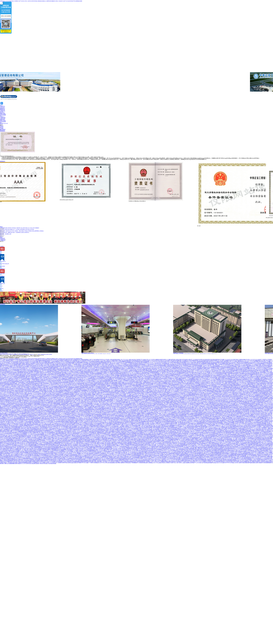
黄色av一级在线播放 (105, 383)
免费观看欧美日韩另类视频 (215, 455)
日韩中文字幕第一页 (214, 380)
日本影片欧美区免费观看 (168, 435)
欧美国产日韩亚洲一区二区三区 (24, 367)
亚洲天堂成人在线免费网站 (73, 360)
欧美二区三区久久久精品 (56, 389)
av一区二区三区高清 (17, 360)
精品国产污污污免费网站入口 (65, 391)
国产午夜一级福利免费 (146, 399)
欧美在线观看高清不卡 (148, 402)
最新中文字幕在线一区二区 (185, 434)
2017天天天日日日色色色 (147, 429)
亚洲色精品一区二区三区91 (127, 393)
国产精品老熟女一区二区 (208, 381)
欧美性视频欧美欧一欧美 (252, 450)
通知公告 (1, 127)
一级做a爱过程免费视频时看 (8, 460)
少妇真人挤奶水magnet (262, 429)
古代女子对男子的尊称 (71, 434)
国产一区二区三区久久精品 (133, 446)
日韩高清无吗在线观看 (201, 361)
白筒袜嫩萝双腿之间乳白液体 (237, 387)
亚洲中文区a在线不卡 (168, 411)
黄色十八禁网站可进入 (4, 359)
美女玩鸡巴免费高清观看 (93, 398)
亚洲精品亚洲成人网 (34, 388)
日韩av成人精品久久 (217, 393)
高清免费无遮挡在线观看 (37, 434)
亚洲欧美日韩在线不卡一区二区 (241, 441)
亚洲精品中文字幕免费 (101, 438)
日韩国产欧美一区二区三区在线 (114, 364)
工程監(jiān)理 (2, 111)
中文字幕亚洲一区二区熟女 (174, 361)
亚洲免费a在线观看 (33, 378)
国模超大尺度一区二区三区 (220, 433)
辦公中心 (1, 241)
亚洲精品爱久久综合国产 (39, 391)
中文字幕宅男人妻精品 (165, 393)
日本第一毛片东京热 (231, 375)
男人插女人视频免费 (235, 410)
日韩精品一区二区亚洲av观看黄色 (264, 365)
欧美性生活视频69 (50, 437)
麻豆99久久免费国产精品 (196, 403)
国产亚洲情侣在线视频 (123, 404)
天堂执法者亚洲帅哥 (212, 403)
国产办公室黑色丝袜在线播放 (41, 374)
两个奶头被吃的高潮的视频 (49, 411)
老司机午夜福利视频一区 (223, 373)
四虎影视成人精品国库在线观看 (133, 415)
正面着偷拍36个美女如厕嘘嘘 (228, 422)
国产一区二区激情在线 (210, 448)
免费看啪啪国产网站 (163, 452)
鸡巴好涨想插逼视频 (151, 375)
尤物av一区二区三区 (119, 387)
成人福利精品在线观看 (133, 400)
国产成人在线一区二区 (10, 449)
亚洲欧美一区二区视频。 (232, 361)
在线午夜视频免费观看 (90, 397)
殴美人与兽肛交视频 (13, 420)
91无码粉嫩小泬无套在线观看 (184, 460)
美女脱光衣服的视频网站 (170, 425)
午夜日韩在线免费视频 (68, 377)
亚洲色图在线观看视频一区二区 (20, 426)
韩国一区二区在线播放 (188, 381)
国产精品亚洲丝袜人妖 (130, 384)
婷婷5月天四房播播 (107, 377)
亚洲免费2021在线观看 (118, 384)
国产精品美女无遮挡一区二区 (199, 379)
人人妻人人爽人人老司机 (266, 360)
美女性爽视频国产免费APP (166, 383)
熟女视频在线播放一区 (99, 363)
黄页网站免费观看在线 (153, 400)
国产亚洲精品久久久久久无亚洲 (44, 420)
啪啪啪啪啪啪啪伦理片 (256, 387)
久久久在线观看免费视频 (149, 412)
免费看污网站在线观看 (264, 397)
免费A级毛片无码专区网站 (221, 361)
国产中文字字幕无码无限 (184, 408)
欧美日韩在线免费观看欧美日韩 (200, 441)
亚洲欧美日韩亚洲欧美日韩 (76, 420)
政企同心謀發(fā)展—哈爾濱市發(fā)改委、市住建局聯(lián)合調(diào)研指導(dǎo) (14, 232)
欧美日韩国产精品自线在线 (86, 395)
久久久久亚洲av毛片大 (174, 386)
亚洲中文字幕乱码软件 (78, 384)
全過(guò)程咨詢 (3, 114)
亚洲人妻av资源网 (269, 393)
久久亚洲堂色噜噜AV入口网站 (246, 379)
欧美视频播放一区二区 (43, 434)
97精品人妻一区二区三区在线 (28, 402)
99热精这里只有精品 (136, 443)
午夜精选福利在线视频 (248, 416)
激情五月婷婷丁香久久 (249, 379)
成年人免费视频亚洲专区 (99, 432)
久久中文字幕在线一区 (219, 399)
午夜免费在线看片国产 (18, 440)
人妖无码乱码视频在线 (107, 451)
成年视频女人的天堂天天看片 (97, 394)
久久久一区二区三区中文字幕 (224, 425)
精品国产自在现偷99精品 (143, 385)
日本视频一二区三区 (126, 439)
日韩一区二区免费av (116, 455)
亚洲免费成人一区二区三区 (46, 440)
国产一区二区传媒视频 (228, 417)
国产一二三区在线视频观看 (54, 361)
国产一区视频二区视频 (166, 389)
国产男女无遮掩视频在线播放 (24, 378)
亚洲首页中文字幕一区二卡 (199, 391)
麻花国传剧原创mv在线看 (101, 372)
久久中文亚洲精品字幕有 (233, 393)
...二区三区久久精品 (169, 387)
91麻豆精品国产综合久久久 (109, 376)
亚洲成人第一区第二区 (114, 448)
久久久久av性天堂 (250, 451)
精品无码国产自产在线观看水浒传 (196, 369)
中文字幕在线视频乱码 (256, 437)
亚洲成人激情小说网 (62, 364)
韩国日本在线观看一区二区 (5, 413)
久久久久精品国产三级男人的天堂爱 (183, 385)
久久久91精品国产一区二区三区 (133, 424)
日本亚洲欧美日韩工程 (179, 404)
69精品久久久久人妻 (107, 427)
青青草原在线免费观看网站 (218, 422)
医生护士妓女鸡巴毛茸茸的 (26, 403)
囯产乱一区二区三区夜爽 (256, 452)
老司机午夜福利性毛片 (98, 455)
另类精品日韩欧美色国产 (79, 448)
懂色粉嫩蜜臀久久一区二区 (49, 407)
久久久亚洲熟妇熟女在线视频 (21, 400)
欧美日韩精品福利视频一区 (200, 432)
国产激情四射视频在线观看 (224, 406)
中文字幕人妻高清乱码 (183, 389)
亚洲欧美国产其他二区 (33, 448)
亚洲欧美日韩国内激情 (45, 418)
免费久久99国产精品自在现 (221, 436)
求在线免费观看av (172, 409)
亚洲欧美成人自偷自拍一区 (64, 369)
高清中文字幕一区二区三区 (254, 457)
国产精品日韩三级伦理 (252, 371)
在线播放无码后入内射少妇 (73, 380)
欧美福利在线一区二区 (69, 374)
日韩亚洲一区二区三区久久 (43, 441)
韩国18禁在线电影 (87, 370)
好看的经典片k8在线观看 (36, 387)
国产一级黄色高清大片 (95, 366)
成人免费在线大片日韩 (267, 421)
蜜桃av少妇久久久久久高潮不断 (143, 400)
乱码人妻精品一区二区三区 (216, 424)
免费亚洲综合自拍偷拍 (251, 373)
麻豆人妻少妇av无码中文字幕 (219, 397)
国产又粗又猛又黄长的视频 (61, 407)
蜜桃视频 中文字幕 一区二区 (135, 375)
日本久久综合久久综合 (33, 360)
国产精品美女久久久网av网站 (104, 359)
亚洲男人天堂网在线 (25, 384)
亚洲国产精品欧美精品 (214, 406)
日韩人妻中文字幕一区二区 (17, 433)
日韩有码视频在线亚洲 (34, 367)
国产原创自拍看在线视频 (62, 379)
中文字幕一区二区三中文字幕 (44, 384)
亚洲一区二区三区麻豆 (109, 461)
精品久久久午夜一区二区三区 (147, 367)
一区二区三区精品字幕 (169, 440)
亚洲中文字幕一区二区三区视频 (44, 366)
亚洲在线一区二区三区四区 (184, 384)
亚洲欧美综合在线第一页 (66, 375)
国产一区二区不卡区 (61, 384)
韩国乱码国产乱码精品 (137, 460)
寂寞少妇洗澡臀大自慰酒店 (31, 461)
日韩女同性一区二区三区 (105, 402)
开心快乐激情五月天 (220, 403)
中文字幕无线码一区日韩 (220, 431)
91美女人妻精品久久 (150, 415)
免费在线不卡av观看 (88, 406)
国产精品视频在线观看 (202, 386)
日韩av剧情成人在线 (241, 368)
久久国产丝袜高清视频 (145, 384)
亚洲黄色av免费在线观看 (180, 454)
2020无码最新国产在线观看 (261, 425)
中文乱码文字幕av (204, 436)
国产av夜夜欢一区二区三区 (71, 397)
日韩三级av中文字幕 (136, 362)
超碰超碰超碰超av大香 (53, 432)
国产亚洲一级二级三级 (5, 420)
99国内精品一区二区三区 (166, 434)
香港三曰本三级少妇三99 (192, 444)
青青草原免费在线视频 (249, 420)
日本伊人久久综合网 (108, 409)
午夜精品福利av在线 (211, 430)
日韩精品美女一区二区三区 (210, 379)
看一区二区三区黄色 (200, 418)
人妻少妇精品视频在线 (247, 457)
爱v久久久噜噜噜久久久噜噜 (145, 360)
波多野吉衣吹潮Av (103, 410)
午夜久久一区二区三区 (177, 440)
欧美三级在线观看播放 (141, 364)
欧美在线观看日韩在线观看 (51, 370)
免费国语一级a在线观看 (159, 416)
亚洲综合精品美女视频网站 (136, 413)
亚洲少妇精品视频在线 (240, 440)
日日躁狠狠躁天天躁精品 (61, 370)
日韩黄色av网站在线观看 (168, 375)
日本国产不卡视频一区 (44, 375)
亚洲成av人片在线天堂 (86, 366)
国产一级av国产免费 (190, 361)
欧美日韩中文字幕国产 (31, 386)
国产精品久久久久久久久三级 (46, 403)
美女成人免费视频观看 (147, 392)
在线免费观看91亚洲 (233, 368)
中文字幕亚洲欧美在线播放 (9, 443)
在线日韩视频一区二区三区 (88, 362)
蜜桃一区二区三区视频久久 (197, 373)
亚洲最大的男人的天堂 (240, 402)
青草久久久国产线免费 (123, 365)
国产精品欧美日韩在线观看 (172, 407)
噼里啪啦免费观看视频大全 (69, 401)
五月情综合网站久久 (174, 411)
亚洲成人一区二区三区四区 (33, 457)
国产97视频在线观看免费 (238, 416)
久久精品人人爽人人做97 (141, 377)
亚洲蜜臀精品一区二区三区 (79, 392)
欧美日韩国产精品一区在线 (204, 450)
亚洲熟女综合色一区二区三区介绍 (143, 379)
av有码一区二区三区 (150, 363)
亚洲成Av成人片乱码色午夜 (26, 365)
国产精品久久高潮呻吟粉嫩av (33, 432)
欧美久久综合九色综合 (99, 379)
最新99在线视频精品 (216, 418)
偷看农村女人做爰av (7, 451)
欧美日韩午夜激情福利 (226, 367)
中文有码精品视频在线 (140, 404)
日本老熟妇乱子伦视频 (204, 383)
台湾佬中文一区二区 (173, 410)
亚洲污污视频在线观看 (109, 438)
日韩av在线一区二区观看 (41, 393)
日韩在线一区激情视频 (224, 361)
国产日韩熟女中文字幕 (201, 408)
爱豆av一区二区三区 (3, 366)
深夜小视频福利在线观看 (147, 426)
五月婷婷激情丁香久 (139, 359)
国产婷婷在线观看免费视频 (251, 406)
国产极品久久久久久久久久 (60, 428)
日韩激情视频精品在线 (179, 379)
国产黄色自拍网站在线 (197, 435)
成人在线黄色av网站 (171, 406)
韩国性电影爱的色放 (25, 360)
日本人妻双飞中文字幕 (244, 391)
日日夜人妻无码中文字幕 (133, 405)
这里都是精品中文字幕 (23, 391)
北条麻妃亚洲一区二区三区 (233, 363)
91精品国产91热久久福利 (47, 365)
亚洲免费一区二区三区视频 (106, 435)
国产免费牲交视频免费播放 (158, 375)
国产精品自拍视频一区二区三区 (184, 386)
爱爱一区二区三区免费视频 (153, 419)
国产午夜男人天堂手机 (129, 453)
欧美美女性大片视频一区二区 (25, 377)
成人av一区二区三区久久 (8, 398)
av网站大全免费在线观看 (30, 374)
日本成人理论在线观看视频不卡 (136, 417)
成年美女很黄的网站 (33, 384)
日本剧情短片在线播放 (140, 412)
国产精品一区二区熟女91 (37, 376)
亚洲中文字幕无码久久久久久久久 (261, 436)
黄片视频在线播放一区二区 (169, 448)
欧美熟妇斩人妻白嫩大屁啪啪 (49, 416)
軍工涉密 (1, 111)
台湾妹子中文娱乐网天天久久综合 (19, 439)
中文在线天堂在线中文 (218, 394)
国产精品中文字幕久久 (105, 388)
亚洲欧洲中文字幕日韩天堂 (68, 366)
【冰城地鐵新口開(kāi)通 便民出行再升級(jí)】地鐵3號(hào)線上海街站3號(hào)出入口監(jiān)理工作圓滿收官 (19, 227)
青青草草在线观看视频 (100, 426)
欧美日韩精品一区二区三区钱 (54, 418)
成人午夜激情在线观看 (76, 391)
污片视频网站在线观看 (186, 375)
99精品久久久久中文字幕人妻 (255, 367)
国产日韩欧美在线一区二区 (192, 419)
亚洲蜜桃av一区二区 (71, 373)
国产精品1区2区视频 (201, 394)
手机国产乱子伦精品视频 (241, 455)
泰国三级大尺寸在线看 (97, 448)
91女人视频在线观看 (169, 359)
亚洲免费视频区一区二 (223, 440)
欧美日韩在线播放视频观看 (115, 367)
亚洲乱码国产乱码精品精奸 (189, 448)
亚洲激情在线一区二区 (200, 389)
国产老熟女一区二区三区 (152, 370)
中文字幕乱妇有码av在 (236, 407)
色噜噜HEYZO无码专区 (193, 392)
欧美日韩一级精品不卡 (187, 377)
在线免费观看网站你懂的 (161, 365)
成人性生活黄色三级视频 (23, 395)
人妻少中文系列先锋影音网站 (152, 420)
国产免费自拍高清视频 (161, 421)
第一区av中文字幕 (123, 370)
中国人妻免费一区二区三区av (144, 424)
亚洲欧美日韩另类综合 (111, 445)
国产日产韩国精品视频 (140, 383)
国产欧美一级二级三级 (51, 419)
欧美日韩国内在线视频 (70, 362)
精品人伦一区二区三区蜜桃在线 (176, 424)
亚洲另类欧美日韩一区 (185, 402)
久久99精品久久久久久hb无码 (151, 365)
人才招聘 (1, 128)
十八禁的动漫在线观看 (238, 433)
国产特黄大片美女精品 (187, 403)
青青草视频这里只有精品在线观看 (134, 366)
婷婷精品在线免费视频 (114, 388)
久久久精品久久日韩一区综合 (13, 366)
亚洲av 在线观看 (54, 443)
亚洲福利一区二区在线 (154, 384)
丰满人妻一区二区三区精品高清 (182, 394)
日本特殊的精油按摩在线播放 (114, 417)
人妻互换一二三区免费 (182, 427)
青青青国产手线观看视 (55, 371)
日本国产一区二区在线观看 (156, 443)
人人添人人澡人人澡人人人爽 (156, 389)
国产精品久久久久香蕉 (228, 399)
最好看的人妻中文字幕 (256, 416)
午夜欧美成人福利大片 (143, 371)
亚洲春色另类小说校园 (179, 453)
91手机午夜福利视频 (56, 391)
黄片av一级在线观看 (195, 383)
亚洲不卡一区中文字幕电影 (134, 386)
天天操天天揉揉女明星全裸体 (120, 452)
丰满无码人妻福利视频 (192, 360)
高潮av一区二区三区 (236, 391)
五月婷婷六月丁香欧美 (7, 373)
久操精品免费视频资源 (128, 362)
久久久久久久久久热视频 (73, 416)
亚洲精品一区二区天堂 (139, 426)
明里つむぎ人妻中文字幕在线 (228, 370)
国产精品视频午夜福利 (265, 367)
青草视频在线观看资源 (107, 361)
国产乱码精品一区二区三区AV (51, 393)
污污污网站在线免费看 (261, 393)
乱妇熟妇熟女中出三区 (18, 455)
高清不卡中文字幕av (46, 375)
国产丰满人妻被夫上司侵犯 (156, 393)
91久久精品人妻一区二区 (247, 390)
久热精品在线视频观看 (137, 399)
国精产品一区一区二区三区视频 (228, 462)
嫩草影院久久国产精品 (132, 404)
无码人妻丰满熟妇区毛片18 (243, 370)
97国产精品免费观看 (162, 371)
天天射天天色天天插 (210, 400)
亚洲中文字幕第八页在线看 (129, 434)
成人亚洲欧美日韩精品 (86, 411)
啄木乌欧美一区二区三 (131, 450)
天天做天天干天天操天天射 (129, 369)
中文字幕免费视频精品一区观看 (221, 374)
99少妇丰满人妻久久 (254, 452)
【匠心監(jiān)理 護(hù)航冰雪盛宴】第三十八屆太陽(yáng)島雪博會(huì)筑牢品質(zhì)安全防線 (17, 229)
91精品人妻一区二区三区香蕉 (208, 452)
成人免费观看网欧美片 (91, 434)
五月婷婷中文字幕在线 (163, 380)
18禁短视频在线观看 (263, 398)
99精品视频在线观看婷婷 (191, 364)
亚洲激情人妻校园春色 (121, 431)
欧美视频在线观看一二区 (4, 462)
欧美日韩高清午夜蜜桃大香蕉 (264, 395)
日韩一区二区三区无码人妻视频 (195, 421)
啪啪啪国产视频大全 (60, 443)
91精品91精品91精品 (265, 422)
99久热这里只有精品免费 (24, 393)
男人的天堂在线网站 (125, 421)
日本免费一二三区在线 (207, 425)
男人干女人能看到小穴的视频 (228, 416)
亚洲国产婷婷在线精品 (182, 411)
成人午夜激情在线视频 (238, 369)
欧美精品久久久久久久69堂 (111, 416)
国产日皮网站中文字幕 (133, 419)
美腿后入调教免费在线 (193, 393)
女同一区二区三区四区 (106, 365)
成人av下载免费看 (118, 411)
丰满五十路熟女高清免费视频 (249, 383)
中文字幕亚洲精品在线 (125, 406)
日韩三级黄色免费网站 (79, 362)
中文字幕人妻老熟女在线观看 (138, 393)
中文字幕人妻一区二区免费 (240, 365)
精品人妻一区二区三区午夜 (224, 409)
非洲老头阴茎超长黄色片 (189, 454)
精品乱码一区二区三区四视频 (100, 450)
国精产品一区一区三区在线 (160, 393)
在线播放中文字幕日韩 (55, 361)
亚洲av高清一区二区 (145, 403)
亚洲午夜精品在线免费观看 (156, 392)
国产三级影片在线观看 (73, 379)
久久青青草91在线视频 (13, 416)
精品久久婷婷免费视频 (246, 381)
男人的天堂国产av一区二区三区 (199, 370)
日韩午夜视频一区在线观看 (33, 420)
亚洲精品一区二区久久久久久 (210, 361)
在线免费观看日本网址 (177, 401)
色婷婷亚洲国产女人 (154, 457)
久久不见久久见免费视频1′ (18, 425)
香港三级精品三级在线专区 (91, 416)
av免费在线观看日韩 (228, 378)
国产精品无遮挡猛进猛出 (154, 386)
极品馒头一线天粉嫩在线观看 (190, 433)
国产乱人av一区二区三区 (63, 415)
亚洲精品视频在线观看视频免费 (177, 429)
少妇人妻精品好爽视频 (54, 364)
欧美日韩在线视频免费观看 (191, 379)
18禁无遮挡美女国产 (62, 452)
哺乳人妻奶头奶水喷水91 (22, 370)
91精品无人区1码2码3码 (122, 371)
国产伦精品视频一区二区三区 (237, 399)
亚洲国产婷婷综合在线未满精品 (169, 364)
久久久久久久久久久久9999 (90, 452)
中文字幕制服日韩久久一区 (139, 416)
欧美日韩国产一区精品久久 (53, 453)
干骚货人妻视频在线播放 (167, 402)
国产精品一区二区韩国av (119, 444)
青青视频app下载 (263, 417)
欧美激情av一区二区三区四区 (15, 422)
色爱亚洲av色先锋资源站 (67, 407)
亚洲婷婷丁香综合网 (169, 370)
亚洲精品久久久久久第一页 (27, 369)
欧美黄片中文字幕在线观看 (219, 447)
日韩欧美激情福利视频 (77, 429)
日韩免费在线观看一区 (266, 381)
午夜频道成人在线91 (154, 447)
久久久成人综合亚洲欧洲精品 (228, 369)
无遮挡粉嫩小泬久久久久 (89, 437)
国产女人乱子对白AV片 (158, 364)
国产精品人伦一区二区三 (190, 432)
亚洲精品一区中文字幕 (100, 403)
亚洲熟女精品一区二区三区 (23, 459)
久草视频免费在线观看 (91, 378)
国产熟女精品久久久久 (43, 382)
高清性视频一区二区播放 (218, 408)
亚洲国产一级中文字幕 (70, 370)
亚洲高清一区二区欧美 (121, 452)
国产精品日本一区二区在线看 (77, 385)
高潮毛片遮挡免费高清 (72, 427)
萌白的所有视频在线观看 (101, 416)
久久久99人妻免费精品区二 (89, 407)
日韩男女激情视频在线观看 (253, 396)
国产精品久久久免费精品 (61, 448)
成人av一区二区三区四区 (166, 384)
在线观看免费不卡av (100, 416)
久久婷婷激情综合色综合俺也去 (21, 411)
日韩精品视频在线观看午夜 (148, 434)
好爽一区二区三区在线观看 (49, 392)
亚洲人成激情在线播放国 (171, 394)
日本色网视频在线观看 (107, 440)
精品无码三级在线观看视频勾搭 (172, 374)
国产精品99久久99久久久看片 (70, 443)
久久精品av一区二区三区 (245, 372)
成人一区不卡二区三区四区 (44, 370)
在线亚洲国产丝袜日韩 (155, 409)
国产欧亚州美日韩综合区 (33, 441)
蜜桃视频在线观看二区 (128, 438)
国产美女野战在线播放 (29, 371)
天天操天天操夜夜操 (109, 378)
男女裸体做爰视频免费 (79, 388)
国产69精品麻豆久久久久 (186, 373)
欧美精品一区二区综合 (12, 457)
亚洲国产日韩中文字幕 (40, 372)
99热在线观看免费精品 (26, 407)
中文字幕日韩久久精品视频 (168, 375)
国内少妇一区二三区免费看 (74, 386)
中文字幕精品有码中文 (97, 367)
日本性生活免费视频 (58, 392)
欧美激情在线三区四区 (153, 414)
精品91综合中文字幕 (121, 393)
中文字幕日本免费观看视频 (143, 370)
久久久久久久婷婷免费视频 (189, 379)
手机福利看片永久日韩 (184, 402)
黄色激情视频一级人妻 (39, 410)
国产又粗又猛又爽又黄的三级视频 (165, 384)
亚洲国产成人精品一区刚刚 (181, 366)
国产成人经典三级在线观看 (236, 412)
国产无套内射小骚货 (70, 363)
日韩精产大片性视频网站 (162, 382)
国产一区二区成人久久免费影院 (153, 422)
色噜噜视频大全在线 (226, 385)
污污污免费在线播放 (256, 379)
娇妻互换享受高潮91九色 (79, 437)
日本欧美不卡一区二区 (132, 427)
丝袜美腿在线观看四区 (118, 460)
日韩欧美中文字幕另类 (28, 450)
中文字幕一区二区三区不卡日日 (174, 369)
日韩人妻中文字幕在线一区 (264, 433)
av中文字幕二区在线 (211, 457)
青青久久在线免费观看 (172, 368)
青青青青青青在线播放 (252, 454)
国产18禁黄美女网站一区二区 (75, 369)
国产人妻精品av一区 (117, 363)
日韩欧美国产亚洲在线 (90, 363)
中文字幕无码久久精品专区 (42, 412)
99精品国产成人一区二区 (151, 388)
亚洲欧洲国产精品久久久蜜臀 (260, 432)
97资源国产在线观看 (209, 407)
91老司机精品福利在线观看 (70, 361)
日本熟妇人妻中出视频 (260, 384)
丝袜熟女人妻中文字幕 (203, 416)
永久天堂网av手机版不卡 (194, 399)
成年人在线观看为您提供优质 (58, 394)
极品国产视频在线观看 (26, 375)
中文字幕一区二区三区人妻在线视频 (46, 401)
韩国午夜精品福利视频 (256, 425)
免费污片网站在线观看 (25, 460)
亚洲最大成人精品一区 (247, 411)
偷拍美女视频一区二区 (19, 438)
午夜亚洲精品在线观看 (88, 457)
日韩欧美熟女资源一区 (158, 363)
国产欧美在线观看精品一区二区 (147, 361)
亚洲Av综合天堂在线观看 (215, 401)
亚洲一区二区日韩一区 (182, 425)
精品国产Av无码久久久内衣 (147, 417)
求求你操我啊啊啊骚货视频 (250, 386)
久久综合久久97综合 (159, 453)
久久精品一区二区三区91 (224, 425)
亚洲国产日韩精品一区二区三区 (114, 425)
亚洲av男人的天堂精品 (53, 405)
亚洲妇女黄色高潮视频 (135, 390)
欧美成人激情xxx (142, 454)
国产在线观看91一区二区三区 (199, 404)
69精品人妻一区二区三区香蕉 (224, 434)
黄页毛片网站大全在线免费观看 (259, 366)
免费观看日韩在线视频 (101, 387)
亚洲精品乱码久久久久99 (122, 415)
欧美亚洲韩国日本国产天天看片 (47, 404)
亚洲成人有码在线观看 (54, 383)
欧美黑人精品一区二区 (53, 363)
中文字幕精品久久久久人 (42, 409)
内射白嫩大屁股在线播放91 (73, 426)
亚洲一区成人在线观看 (41, 462)
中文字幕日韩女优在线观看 (239, 431)
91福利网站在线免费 (181, 407)
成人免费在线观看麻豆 (263, 388)
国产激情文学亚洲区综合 (176, 362)
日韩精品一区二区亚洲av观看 (159, 395)
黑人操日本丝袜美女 (44, 446)
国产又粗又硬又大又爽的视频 (231, 380)
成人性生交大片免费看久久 (27, 373)
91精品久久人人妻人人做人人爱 (172, 372)
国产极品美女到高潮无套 (159, 381)
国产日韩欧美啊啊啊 (203, 387)
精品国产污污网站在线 (235, 367)
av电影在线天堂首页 (190, 427)
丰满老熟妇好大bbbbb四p (159, 401)
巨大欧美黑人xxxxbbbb (61, 397)
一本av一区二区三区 (260, 409)
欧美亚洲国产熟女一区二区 (168, 363)
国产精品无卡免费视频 (179, 409)
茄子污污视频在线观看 (90, 361)
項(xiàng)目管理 (3, 115)
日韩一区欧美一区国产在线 (119, 376)
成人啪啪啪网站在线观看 (188, 375)
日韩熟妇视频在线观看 (233, 370)
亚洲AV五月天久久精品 (94, 366)
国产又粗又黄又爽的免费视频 (114, 375)
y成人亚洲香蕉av (234, 366)
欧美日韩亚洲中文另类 (8, 457)
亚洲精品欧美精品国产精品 (183, 449)
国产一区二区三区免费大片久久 (134, 402)
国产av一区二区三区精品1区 (67, 398)
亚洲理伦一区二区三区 (46, 408)
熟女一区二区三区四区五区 (250, 435)
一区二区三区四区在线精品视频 (172, 361)
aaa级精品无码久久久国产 (172, 399)
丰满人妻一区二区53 (22, 456)
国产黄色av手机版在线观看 (189, 407)
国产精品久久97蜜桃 (108, 403)
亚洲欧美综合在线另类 (140, 373)
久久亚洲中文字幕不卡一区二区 (47, 450)
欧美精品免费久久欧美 (94, 420)
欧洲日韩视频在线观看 (72, 415)
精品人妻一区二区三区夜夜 (24, 361)
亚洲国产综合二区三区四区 (229, 413)
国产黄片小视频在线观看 (137, 376)
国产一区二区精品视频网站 (197, 366)
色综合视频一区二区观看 (144, 390)
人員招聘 (1, 246)
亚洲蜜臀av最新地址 (164, 461)
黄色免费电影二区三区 (12, 366)
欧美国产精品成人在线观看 (142, 388)
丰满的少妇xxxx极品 (118, 399)
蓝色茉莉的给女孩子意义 (171, 446)
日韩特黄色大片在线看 (122, 384)
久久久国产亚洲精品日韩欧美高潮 (245, 458)
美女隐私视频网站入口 (35, 397)
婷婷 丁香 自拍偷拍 (183, 361)
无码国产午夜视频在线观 (77, 377)
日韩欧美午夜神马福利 (222, 411)
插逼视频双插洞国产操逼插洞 (242, 454)
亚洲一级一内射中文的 (207, 366)
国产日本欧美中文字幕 (200, 374)
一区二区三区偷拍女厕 (124, 364)
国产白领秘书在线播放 (113, 383)
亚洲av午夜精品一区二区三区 (213, 409)
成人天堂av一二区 (125, 377)
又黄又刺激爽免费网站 (124, 402)
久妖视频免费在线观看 (162, 370)
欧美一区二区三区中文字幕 (74, 384)
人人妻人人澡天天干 (172, 455)
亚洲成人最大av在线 (12, 410)
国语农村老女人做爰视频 (105, 385)
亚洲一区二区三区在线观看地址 (181, 420)
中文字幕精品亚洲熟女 (53, 376)
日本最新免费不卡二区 (33, 363)
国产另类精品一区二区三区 (183, 393)
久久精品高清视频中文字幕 (104, 371)
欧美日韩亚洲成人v (66, 459)
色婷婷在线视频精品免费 (233, 407)
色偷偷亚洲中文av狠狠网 (221, 386)
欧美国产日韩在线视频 (165, 361)
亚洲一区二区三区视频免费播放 (103, 391)
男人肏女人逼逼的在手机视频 (117, 428)
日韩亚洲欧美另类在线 (230, 389)
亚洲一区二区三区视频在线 (239, 386)
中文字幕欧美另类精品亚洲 (140, 430)
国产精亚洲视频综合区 (15, 407)
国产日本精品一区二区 (9, 397)
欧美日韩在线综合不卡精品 (152, 421)
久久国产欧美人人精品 (116, 440)
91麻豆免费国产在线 (139, 452)
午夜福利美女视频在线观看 (16, 363)
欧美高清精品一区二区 (45, 393)
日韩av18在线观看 (262, 376)
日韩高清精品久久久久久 (26, 396)
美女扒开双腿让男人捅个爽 (246, 378)
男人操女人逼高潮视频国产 (198, 368)
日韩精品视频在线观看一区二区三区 (222, 379)
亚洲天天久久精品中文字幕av (139, 387)
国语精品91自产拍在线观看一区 (142, 375)
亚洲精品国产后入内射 (60, 457)
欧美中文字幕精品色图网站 (200, 390)
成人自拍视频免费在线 (125, 436)
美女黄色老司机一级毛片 (46, 414)
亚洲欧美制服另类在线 (18, 434)
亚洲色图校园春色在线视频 (261, 424)
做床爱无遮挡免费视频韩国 (114, 370)
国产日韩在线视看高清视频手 (32, 409)
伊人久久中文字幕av (245, 416)
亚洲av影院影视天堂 (102, 460)
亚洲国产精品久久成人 (91, 411)
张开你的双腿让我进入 (156, 455)
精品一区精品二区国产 (108, 386)
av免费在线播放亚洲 (138, 384)
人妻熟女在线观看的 (156, 376)
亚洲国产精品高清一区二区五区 (198, 381)
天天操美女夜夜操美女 (190, 393)
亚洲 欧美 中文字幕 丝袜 (173, 392)
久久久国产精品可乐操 (205, 375)
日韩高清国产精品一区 (202, 392)
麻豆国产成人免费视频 (136, 418)
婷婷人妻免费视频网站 (203, 363)
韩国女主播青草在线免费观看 (164, 386)
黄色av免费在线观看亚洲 (225, 418)
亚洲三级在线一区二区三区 (162, 360)
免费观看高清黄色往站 (83, 411)
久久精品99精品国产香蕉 (145, 425)
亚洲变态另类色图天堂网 (169, 438)
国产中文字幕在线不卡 (55, 417)
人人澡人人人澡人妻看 (62, 367)
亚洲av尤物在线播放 (11, 374)
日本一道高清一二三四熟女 (166, 429)
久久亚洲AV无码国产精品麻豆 (63, 405)
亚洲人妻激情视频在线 (106, 448)
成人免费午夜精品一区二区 (165, 460)
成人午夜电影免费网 (103, 439)
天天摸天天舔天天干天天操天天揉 (16, 385)
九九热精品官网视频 (264, 387)
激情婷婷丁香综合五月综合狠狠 (229, 384)
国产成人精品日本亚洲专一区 (252, 426)
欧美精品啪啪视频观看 (198, 365)
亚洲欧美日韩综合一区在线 (174, 402)
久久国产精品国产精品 (7, 437)
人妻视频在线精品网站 (63, 445)
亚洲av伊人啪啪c (77, 412)
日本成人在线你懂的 (42, 370)
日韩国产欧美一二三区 (26, 440)
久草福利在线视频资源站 (183, 361)
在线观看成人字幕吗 (74, 411)
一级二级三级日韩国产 (20, 447)
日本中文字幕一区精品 (51, 425)
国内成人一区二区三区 (221, 365)
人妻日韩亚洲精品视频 (181, 422)
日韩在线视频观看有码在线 (107, 394)
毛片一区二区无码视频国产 (181, 393)
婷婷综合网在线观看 (268, 366)
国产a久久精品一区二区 (92, 456)
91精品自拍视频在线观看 (100, 378)
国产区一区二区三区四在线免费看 (130, 410)
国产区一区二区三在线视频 (236, 452)
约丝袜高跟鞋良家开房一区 (61, 388)
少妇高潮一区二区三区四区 (148, 411)
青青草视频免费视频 (238, 411)
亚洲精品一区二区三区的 (81, 403)
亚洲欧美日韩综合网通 (95, 364)
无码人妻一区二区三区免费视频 (75, 453)
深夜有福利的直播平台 (247, 452)
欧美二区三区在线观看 (164, 409)
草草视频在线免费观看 (57, 442)
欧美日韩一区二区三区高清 (265, 446)
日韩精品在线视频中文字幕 (158, 441)
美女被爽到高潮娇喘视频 (8, 414)
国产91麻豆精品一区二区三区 (9, 402)
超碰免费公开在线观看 (196, 377)
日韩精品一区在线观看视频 (184, 456)
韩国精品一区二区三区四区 (191, 410)
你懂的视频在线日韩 (123, 375)
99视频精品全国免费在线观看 (160, 359)
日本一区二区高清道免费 (16, 375)
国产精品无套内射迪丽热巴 (191, 418)
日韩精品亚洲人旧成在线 (209, 454)
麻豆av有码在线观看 (70, 425)
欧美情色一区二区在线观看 (240, 423)
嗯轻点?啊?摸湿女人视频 (95, 402)
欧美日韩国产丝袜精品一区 (36, 440)
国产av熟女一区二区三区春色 (258, 375)
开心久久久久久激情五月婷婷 (185, 384)
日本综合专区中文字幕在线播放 (201, 409)
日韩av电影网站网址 (170, 378)
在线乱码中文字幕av (141, 370)
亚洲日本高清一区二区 (234, 424)
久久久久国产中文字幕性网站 (85, 382)
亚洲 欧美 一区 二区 (240, 364)
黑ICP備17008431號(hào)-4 (12, 356)
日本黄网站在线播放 (242, 359)
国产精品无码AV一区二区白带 (101, 452)
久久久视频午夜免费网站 (144, 397)
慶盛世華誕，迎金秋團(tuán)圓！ (6, 233)
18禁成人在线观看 (192, 374)
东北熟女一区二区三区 (88, 367)
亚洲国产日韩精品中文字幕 (227, 452)
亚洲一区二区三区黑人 (103, 444)
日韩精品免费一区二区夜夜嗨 (237, 394)
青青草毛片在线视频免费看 (119, 439)
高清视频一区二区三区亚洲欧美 (255, 400)
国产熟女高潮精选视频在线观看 (37, 368)
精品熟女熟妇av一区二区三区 (49, 385)
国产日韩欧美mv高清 (14, 367)
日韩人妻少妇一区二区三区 (142, 435)
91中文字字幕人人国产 (19, 387)
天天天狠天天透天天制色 (112, 393)
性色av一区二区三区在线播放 (98, 368)
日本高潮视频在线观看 (129, 439)
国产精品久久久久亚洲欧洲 (255, 377)
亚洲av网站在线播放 (147, 434)
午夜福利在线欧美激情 (221, 449)
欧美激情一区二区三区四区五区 (136, 367)
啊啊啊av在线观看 (121, 391)
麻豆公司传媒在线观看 (151, 435)
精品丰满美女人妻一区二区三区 (74, 382)
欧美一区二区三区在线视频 (103, 370)
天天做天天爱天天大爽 (60, 368)
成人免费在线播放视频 (237, 379)
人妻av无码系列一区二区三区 (86, 402)
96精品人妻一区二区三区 (60, 412)
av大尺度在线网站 (236, 408)
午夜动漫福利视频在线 (232, 401)
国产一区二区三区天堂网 (242, 442)
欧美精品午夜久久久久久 (94, 413)
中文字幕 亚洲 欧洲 (77, 365)
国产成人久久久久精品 (14, 361)
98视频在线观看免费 (30, 442)
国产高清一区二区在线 (128, 389)
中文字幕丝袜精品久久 (18, 408)
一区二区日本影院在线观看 (156, 408)
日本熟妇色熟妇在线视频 (205, 362)
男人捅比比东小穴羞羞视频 (34, 359)
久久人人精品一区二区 (166, 411)
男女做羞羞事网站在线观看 (159, 440)
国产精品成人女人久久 (264, 411)
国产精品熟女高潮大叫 (165, 431)
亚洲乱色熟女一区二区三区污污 (62, 380)
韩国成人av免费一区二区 (56, 365)
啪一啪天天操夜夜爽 (53, 359)
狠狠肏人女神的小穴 (17, 398)
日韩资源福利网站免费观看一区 (109, 399)
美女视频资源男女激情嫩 (99, 409)
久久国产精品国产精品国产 (78, 409)
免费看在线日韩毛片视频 (98, 437)
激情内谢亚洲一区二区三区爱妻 (108, 439)
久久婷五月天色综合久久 (105, 402)
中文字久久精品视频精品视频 (255, 361)
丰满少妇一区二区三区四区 (231, 435)
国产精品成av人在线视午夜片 (266, 400)
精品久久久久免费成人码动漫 (163, 419)
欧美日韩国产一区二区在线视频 (204, 424)
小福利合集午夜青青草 (225, 396)
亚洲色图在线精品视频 (219, 366)
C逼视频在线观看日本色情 (150, 387)
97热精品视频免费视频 (29, 421)
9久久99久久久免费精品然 (211, 392)
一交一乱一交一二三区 (97, 402)
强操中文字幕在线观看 (208, 422)
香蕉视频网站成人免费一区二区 (216, 367)
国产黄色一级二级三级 (78, 393)
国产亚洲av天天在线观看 (85, 420)
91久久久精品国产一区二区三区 (91, 434)
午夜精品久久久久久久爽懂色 (92, 370)
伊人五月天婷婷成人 (119, 439)
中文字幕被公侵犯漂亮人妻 (6, 395)
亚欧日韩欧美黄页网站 (38, 430)
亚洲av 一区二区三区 (236, 371)
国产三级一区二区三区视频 (81, 425)
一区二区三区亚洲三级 (125, 397)
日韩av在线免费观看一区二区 (145, 362)
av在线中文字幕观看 (173, 422)
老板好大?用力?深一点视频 (71, 425)
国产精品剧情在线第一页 (147, 443)
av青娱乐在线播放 (215, 388)
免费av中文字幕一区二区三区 (265, 384)
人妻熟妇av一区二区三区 (88, 396)
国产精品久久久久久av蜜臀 (87, 377)
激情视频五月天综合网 (238, 370)
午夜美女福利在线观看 (43, 362)
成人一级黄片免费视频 (237, 439)
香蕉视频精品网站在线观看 (13, 359)
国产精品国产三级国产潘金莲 (112, 366)
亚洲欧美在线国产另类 (51, 362)
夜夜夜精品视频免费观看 (151, 436)
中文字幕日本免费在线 (189, 380)
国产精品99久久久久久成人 (54, 360)
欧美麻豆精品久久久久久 (127, 372)
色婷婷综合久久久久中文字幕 (183, 392)
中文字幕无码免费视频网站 (157, 402)
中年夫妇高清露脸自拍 (19, 446)
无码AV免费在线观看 (92, 376)
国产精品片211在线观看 (106, 411)
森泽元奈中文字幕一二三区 (192, 370)
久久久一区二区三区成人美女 (199, 371)
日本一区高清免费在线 (102, 453)
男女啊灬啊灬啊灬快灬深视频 (150, 404)
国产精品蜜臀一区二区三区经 (224, 359)
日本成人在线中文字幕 (71, 446)
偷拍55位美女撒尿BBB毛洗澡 (204, 367)
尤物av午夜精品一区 (219, 392)
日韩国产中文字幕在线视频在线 (189, 409)
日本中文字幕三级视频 (132, 388)
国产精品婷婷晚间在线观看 (59, 421)
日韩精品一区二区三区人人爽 (42, 415)
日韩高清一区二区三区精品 (185, 369)
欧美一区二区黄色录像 (253, 393)
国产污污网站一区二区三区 (181, 400)
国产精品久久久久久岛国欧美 (24, 366)
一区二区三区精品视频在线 (127, 403)
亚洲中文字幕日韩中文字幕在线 (160, 361)
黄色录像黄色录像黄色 (258, 374)
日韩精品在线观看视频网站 (117, 403)
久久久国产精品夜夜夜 (150, 364)
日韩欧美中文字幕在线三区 (254, 398)
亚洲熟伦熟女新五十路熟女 (206, 443)
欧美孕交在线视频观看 (228, 379)
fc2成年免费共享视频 (106, 397)
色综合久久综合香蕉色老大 (129, 391)
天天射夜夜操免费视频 (37, 447)
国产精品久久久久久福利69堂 (214, 375)
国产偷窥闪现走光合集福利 (255, 384)
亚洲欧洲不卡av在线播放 (170, 415)
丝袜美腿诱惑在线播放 (170, 421)
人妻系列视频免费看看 (184, 444)
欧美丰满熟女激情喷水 (122, 395)
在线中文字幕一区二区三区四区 (182, 376)
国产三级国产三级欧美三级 (77, 399)
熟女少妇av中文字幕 (212, 376)
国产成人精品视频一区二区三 (18, 450)
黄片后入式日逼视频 (3, 457)
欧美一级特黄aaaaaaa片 (48, 458)
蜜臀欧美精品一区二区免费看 (209, 389)
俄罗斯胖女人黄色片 (215, 425)
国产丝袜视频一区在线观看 (86, 407)
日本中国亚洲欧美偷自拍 (73, 418)
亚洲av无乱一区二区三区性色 (30, 392)
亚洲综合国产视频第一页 (193, 443)
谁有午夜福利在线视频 (163, 378)
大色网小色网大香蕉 (35, 384)
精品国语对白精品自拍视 (113, 457)
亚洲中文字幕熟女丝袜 (10, 396)
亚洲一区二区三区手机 (182, 410)
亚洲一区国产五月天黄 (156, 443)
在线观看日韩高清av (68, 399)
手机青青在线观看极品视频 (179, 435)
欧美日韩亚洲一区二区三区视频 (231, 364)
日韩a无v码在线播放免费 (243, 457)
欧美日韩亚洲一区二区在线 (88, 436)
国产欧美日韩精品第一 (157, 373)
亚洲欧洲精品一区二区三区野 (233, 456)
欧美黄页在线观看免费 (52, 407)
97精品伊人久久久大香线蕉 (200, 378)
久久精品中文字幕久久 (33, 406)
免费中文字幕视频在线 (216, 425)
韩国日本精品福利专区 (248, 440)
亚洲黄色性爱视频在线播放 (212, 363)
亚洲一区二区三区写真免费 (186, 388)
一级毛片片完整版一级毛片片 (253, 385)
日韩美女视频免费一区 (115, 380)
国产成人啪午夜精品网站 (162, 406)
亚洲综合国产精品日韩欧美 (17, 369)
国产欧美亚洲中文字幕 (117, 374)
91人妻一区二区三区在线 (152, 385)
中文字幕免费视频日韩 (113, 384)
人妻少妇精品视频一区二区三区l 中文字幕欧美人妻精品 (43, 421)
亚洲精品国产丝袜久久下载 (261, 411)
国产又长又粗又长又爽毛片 (110, 443)
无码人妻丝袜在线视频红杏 (6, 384)
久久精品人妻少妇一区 (164, 368)
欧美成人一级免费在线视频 (144, 382)
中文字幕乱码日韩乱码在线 (76, 440)
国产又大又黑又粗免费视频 (161, 366)
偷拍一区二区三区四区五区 (131, 452)
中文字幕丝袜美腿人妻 (211, 402)
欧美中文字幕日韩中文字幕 (159, 391)
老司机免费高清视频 (233, 366)
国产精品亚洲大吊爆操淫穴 (116, 421)
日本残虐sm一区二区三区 (239, 383)
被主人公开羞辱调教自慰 (91, 433)
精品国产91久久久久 (70, 367)
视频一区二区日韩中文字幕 (67, 366)
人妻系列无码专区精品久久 (95, 361)
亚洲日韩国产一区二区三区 (29, 394)
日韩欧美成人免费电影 (39, 379)
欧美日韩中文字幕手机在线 (61, 441)
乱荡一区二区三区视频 (27, 446)
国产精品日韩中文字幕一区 (20, 392)
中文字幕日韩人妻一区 (119, 362)
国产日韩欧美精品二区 (23, 383)
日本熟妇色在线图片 (107, 432)
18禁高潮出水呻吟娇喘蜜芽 (249, 374)
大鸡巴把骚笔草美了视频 (145, 398)
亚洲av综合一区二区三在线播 (77, 431)
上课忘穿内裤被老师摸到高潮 (42, 444)
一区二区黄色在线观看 (261, 371)
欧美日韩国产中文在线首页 (81, 444)
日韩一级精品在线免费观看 (137, 441)
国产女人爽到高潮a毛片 (250, 404)
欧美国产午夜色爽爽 (43, 377)
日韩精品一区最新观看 (205, 435)
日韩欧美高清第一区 (6, 377)
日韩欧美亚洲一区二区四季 (234, 409)
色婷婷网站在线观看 (241, 434)
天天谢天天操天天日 (78, 368)
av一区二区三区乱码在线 (80, 397)
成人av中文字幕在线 (7, 363)
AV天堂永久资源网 (153, 360)
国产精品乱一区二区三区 (237, 381)
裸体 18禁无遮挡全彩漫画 (76, 375)
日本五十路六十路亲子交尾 (113, 420)
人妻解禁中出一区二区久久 (251, 366)
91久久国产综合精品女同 (44, 379)
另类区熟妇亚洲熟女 (193, 402)
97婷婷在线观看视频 (21, 376)
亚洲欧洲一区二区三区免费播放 (247, 415)
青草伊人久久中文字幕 (182, 434)
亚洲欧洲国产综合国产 (105, 384)
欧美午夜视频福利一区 (211, 399)
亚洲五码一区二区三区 (37, 433)
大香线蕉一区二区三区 (191, 411)
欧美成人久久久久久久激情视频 (208, 366)
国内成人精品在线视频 (137, 384)
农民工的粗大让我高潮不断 (73, 359)
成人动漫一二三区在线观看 (124, 405)
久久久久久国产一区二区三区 (59, 437)
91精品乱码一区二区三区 (129, 408)
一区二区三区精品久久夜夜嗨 (257, 421)
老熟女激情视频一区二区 (71, 449)
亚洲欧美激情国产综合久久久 (49, 410)
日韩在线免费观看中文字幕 (244, 443)
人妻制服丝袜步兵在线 (51, 402)
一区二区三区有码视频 (77, 366)
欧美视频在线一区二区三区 (128, 399)
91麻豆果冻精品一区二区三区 (252, 363)
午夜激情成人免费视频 (238, 421)
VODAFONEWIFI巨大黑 (174, 460)
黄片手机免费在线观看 (166, 410)
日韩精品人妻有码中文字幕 (173, 380)
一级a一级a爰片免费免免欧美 (254, 461)
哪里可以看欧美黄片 (68, 431)
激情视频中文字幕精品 (69, 393)
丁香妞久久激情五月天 (12, 415)
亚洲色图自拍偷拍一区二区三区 (149, 361)
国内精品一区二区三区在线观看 (13, 453)
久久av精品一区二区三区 (23, 453)
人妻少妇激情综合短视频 (138, 361)
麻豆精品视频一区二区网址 (76, 395)
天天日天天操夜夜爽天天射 (134, 374)
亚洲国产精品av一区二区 (195, 445)
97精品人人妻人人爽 (27, 449)
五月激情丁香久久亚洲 (236, 376)
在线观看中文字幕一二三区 (9, 387)
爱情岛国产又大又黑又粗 (6, 407)
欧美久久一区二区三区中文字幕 (252, 361)
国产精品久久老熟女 (266, 414)
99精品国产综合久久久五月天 (146, 402)
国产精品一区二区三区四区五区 (167, 430)
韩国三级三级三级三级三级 (18, 423)
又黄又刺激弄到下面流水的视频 (246, 408)
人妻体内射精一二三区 (247, 387)
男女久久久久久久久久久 (53, 379)
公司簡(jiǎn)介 (2, 107)
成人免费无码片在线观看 (56, 372)
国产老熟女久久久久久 (179, 428)
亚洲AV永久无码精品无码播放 (95, 411)
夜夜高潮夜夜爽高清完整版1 (140, 391)
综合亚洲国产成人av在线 (137, 443)
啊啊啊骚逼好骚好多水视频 (130, 416)
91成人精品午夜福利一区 (198, 397)
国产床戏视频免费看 (51, 409)
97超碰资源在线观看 (267, 375)
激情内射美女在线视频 (37, 417)
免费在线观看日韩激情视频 (32, 383)
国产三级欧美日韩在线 (126, 437)
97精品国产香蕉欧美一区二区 (145, 457)
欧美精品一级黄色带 (25, 363)
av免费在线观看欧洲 (162, 394)
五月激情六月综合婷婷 (133, 364)
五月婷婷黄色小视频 (259, 402)
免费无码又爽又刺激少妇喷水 (134, 360)
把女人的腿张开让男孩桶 (54, 369)
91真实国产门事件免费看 (57, 458)
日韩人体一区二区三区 (160, 375)
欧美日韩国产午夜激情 (26, 424)
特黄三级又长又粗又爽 (207, 414)
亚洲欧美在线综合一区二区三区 (216, 385)
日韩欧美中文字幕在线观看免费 (37, 396)
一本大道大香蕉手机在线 (28, 438)
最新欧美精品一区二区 (85, 459)
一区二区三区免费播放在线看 (222, 363)
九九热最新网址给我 (236, 372)
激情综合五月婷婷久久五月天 (55, 370)
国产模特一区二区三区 (115, 365)
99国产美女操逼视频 (134, 428)
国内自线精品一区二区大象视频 (36, 375)
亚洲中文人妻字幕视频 (123, 380)
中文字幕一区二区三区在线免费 (173, 390)
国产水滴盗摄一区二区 (149, 373)
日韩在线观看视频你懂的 (232, 455)
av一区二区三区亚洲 (211, 387)
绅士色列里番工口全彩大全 (123, 388)
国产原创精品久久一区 (164, 444)
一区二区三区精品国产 (120, 408)
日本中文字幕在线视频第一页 (11, 382)
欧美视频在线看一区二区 (155, 369)
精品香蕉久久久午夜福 (207, 425)
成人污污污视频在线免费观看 (216, 429)
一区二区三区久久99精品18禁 (166, 413)
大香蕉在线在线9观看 (248, 447)
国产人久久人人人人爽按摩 (242, 405)
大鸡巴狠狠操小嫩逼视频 (254, 372)
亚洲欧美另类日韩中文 (175, 384)
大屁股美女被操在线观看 (26, 364)
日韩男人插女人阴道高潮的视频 (173, 360)
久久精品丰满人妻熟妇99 (133, 370)
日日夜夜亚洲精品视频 (136, 425)
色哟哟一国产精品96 (141, 365)
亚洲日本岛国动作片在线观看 (143, 439)
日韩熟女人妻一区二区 (18, 384)
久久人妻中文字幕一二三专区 (133, 380)
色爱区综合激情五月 (219, 413)
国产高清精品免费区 (17, 388)
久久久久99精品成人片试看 (37, 373)
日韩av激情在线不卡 (68, 410)
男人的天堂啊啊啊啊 (63, 393)
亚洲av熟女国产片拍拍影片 (115, 406)
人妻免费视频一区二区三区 (225, 368)
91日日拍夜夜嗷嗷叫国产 (89, 415)
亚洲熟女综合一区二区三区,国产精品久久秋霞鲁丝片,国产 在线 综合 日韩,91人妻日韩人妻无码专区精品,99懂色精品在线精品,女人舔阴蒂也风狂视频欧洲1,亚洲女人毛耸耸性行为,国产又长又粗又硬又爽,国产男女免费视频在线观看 (41, 1)
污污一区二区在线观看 (100, 422)
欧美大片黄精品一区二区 (25, 439)
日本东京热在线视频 (215, 368)
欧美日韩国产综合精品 (30, 443)
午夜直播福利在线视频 (153, 372)
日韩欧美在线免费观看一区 (222, 377)
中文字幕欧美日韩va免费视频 (25, 381)
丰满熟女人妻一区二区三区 (33, 407)
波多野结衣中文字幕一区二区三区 (259, 440)
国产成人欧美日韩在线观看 (78, 370)
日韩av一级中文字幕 (213, 365)
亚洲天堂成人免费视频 (239, 419)
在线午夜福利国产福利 (47, 400)
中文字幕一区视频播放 (61, 378)
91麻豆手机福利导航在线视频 (62, 359)
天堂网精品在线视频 (181, 433)
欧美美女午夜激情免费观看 (82, 390)
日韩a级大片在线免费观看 (251, 407)
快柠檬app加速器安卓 (201, 413)
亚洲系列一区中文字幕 (204, 377)
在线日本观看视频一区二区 (181, 379)
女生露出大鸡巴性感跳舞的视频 (262, 362)
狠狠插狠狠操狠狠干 (74, 439)
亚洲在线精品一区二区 (217, 360)
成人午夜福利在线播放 (238, 413)
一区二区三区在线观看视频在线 (9, 411)
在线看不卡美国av (232, 379)
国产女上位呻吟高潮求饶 (74, 389)
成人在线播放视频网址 (15, 370)
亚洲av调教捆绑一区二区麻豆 (73, 451)
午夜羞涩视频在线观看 (160, 404)
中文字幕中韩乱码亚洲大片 (186, 363)
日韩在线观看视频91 (22, 413)
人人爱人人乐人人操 (47, 423)
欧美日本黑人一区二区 (27, 368)
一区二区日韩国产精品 (110, 398)
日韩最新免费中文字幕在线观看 (123, 366)
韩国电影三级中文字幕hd (139, 401)
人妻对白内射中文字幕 (155, 368)
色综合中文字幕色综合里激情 (160, 415)
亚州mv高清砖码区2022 (191, 457)
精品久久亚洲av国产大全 (8, 424)
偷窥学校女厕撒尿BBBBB (123, 458)
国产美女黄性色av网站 (186, 359)
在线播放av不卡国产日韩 (58, 456)
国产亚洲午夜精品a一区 (218, 371)
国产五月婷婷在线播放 (90, 432)
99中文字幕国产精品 (234, 359)
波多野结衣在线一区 (32, 416)
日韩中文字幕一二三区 (217, 370)
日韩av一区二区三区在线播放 (200, 461)
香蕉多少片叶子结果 (198, 396)
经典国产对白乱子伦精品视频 (260, 386)
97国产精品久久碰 (24, 457)
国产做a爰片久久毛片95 (71, 383)
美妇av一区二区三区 (32, 380)
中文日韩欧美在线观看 (34, 362)
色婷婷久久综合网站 (179, 377)
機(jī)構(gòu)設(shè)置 (27, 354)
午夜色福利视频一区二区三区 (173, 426)
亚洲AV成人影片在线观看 (104, 375)
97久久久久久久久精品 (19, 368)
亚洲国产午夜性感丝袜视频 (189, 428)
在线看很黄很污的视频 (232, 382)
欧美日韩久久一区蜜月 (40, 392)
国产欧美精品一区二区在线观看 (265, 430)
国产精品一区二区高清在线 (116, 451)
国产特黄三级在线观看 (54, 425)
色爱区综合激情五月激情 (188, 371)
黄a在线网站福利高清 (16, 428)
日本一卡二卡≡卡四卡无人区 (156, 362)
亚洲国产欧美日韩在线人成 (13, 401)
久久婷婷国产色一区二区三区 (261, 366)
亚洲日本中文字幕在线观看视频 (99, 362)
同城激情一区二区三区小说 (161, 374)
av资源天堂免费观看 (247, 431)
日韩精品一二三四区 (261, 426)
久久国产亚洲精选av (183, 370)
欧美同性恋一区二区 (206, 380)
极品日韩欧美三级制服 (257, 462)
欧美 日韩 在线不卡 (200, 370)
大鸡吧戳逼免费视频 (126, 379)
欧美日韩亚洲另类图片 (187, 387)
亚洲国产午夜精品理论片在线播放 (67, 370)
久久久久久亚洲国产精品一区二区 (99, 424)
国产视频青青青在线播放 (251, 380)
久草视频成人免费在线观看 (69, 421)
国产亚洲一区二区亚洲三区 (237, 448)
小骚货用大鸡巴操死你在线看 (34, 401)
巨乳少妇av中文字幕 (156, 367)
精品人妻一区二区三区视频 (167, 373)
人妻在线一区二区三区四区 (146, 393)
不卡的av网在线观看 (208, 446)
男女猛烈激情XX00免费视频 (205, 385)
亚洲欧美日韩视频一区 (218, 370)
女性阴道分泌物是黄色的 (45, 395)
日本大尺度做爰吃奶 (245, 461)
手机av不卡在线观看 (164, 369)
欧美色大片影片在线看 (215, 361)
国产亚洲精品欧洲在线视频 (134, 457)
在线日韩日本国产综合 (143, 374)
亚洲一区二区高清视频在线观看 (49, 368)
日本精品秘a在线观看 (185, 413)
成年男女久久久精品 (69, 412)
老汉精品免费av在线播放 (66, 440)
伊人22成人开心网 (224, 375)
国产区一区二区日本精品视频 (110, 426)
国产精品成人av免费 (157, 410)
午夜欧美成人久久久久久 (237, 415)
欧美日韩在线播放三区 (76, 372)
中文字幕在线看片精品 (62, 434)
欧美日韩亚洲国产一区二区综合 (28, 366)
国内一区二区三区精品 (200, 360)
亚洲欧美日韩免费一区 (237, 461)
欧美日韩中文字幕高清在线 (24, 359)
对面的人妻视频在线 (124, 435)
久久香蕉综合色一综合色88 (56, 414)
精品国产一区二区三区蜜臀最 (39, 442)
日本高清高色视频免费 (78, 439)
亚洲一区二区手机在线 (215, 373)
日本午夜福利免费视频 (13, 412)
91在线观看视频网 (255, 399)
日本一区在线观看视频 (255, 378)
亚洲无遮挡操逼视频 (164, 426)
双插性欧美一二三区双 (43, 407)
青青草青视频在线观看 (65, 389)
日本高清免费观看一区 (171, 398)
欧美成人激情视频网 (263, 379)
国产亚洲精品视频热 (113, 382)
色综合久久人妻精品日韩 (35, 364)
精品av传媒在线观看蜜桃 (20, 435)
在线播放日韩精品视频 (240, 379)
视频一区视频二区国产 (199, 448)
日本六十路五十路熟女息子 (148, 395)
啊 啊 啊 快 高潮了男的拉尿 (236, 375)
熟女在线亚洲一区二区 (209, 370)
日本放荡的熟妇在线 (160, 388)
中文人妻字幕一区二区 (118, 393)
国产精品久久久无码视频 (267, 412)
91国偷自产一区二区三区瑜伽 (105, 407)
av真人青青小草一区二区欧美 (100, 360)
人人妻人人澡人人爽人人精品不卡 (8, 454)
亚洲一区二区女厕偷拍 (125, 386)
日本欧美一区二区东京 (152, 433)
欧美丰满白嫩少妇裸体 (72, 462)
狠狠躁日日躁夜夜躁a (74, 422)
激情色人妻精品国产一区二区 (135, 447)
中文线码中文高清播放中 (15, 451)
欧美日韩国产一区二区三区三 (212, 437)
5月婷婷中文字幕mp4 (136, 438)
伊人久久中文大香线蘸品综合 (256, 381)
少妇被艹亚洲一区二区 (213, 415)
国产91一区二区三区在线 (38, 366)
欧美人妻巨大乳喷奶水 (230, 386)
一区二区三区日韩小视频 (79, 367)
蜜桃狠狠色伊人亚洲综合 (46, 426)
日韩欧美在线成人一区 (204, 384)
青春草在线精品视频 (154, 418)
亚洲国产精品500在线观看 (259, 456)
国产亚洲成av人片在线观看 (125, 368)
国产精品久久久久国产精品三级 (8, 442)
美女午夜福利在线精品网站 (171, 371)
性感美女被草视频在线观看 (115, 359)
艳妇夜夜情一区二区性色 (224, 451)
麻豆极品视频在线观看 (218, 452)
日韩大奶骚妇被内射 (62, 425)
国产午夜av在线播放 (107, 419)
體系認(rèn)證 (2, 109)
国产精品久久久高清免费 (36, 414)
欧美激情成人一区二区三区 (23, 380)
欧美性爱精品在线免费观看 (60, 419)
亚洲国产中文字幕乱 (230, 423)
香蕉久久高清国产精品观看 (244, 410)
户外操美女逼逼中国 (109, 393)
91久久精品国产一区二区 (75, 402)
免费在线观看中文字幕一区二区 (202, 457)
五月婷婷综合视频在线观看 (187, 395)
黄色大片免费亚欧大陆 (234, 425)
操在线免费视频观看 (98, 373)
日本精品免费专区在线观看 (16, 399)
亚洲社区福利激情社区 (10, 392)
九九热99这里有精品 (83, 412)
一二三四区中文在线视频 (93, 462)
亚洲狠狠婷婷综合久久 (31, 411)
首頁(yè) (1, 354)
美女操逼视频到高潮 (45, 361)
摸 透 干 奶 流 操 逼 (194, 363)
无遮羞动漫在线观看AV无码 (44, 390)
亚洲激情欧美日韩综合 (128, 459)
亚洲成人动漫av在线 (103, 366)
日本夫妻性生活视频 (221, 415)
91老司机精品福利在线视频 (108, 418)
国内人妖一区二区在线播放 (200, 393)
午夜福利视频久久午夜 (17, 424)
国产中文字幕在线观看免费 (74, 433)
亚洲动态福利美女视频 (34, 366)
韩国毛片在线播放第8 (85, 410)
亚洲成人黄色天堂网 (83, 384)
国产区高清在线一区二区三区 (87, 368)
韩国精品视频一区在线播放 (266, 361)
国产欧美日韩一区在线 (241, 406)
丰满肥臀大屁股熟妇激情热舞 (234, 384)
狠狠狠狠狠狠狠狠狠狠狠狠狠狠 (89, 409)
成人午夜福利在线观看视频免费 (8, 384)
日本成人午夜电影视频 (239, 403)
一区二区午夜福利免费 (70, 384)
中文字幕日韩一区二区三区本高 (258, 369)
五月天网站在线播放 (163, 428)
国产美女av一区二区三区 (246, 417)
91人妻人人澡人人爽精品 (55, 439)
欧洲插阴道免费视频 (228, 387)
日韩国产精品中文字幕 (236, 392)
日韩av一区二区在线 (198, 425)
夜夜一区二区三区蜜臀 (261, 370)
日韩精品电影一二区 (117, 425)
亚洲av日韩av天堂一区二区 (241, 380)
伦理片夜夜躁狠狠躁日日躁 (97, 439)
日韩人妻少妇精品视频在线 (14, 361)
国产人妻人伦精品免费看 (184, 431)
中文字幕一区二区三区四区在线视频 (118, 361)
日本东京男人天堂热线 (235, 443)
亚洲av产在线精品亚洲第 (96, 388)
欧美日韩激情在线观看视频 (121, 412)
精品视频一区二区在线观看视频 (239, 439)
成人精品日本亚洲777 (123, 407)
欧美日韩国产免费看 (164, 376)
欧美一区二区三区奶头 (26, 388)
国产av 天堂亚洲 (58, 462)
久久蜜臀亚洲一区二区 (261, 455)
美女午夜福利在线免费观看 (46, 439)
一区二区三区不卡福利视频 (125, 417)
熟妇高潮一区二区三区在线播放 (155, 384)
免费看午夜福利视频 (207, 361)
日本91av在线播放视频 (235, 458)
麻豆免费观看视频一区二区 (178, 439)
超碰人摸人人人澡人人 (74, 460)
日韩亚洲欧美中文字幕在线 (61, 425)
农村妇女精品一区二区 (248, 397)
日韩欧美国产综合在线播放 (141, 440)
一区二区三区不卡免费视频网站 (56, 375)
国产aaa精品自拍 (126, 422)
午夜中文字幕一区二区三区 (62, 452)
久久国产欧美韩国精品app (166, 442)
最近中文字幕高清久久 (75, 371)
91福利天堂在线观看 (162, 447)
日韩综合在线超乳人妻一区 (60, 410)
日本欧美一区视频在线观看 (44, 367)
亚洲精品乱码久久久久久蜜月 (188, 391)
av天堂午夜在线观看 (153, 379)
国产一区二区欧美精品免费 (21, 379)
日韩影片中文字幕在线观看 (24, 448)
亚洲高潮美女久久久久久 (44, 397)
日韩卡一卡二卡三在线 (242, 424)
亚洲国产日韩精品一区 (207, 368)
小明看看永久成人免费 (242, 407)
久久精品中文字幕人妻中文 (24, 416)
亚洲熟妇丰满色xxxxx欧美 (180, 396)
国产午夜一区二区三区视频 (115, 402)
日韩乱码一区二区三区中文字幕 (136, 437)
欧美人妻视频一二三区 (188, 447)
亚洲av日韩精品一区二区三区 (12, 431)
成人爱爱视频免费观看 (56, 403)
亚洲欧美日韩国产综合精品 (86, 375)
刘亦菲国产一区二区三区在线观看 (40, 419)
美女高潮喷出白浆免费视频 (87, 439)
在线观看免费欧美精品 (129, 361)
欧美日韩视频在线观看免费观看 (258, 408)
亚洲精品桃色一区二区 (91, 360)
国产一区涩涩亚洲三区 (89, 375)
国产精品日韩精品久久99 (49, 456)
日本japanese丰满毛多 (165, 462)
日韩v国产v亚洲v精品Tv (100, 411)
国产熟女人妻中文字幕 (66, 411)
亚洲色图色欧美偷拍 (180, 371)
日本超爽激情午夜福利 (219, 384)
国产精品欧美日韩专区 (186, 416)
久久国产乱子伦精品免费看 (93, 359)
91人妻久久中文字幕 (169, 403)
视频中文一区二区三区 (200, 379)
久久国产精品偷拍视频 (213, 377)
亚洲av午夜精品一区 (168, 391)
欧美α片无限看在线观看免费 (126, 378)
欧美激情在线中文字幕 (65, 433)
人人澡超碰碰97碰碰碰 (21, 416)
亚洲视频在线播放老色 (102, 408)
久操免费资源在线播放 (204, 417)
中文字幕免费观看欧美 (61, 375)
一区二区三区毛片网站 (56, 416)
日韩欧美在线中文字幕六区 (24, 361)
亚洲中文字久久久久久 (14, 413)
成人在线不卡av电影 (219, 398)
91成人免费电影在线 (134, 454)
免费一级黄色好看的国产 (96, 406)
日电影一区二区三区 (121, 453)
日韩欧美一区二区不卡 (101, 442)
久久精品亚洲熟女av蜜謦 (86, 364)
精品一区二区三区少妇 (245, 400)
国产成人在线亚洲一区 (141, 410)
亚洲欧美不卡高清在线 (38, 443)
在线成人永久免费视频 (203, 449)
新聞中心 (39, 354)
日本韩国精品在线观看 (206, 416)
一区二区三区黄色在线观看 (119, 438)
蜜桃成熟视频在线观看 (222, 445)
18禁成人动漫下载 (132, 359)
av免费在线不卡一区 (190, 420)
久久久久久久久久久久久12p (263, 361)
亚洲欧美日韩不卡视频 (224, 384)
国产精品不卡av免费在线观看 (10, 386)
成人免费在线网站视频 (24, 441)
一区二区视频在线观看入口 (147, 376)
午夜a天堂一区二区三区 (190, 396)
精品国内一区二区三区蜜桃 (81, 393)
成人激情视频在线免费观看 (69, 394)
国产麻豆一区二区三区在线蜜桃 (145, 458)
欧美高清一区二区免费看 (73, 450)
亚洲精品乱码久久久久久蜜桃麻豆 (229, 404)
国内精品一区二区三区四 (196, 395)
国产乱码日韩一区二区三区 (189, 412)
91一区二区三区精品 (255, 449)
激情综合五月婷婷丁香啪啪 (260, 364)
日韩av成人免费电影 (108, 422)
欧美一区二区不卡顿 (82, 416)
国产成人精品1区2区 (190, 382)
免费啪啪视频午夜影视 (125, 361)
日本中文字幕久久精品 (265, 437)
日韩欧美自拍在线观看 (24, 405)
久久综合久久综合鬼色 (201, 419)
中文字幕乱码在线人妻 (19, 402)
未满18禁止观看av (46, 376)
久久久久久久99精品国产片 (221, 426)
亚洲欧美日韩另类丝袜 (198, 429)
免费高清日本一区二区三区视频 (137, 411)
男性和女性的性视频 (176, 458)
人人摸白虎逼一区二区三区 (32, 393)
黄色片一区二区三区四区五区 (122, 370)
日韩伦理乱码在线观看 (160, 448)
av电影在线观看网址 (149, 370)
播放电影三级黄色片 (77, 364)
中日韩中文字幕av (258, 435)
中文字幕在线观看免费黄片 (246, 430)
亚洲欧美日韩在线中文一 (10, 404)
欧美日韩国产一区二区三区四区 (64, 461)
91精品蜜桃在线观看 (41, 448)
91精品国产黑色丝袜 (255, 430)
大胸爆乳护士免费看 (58, 409)
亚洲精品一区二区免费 (37, 450)
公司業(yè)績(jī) (3, 239)
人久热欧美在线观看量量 (51, 412)
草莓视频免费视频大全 (219, 391)
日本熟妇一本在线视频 (115, 375)
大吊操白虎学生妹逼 (127, 390)
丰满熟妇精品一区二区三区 (205, 406)
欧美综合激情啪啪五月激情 (15, 372)
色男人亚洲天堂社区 (138, 369)
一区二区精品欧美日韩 (188, 366)
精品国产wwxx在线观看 (32, 462)
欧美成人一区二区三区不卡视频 (232, 361)
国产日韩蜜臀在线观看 (35, 402)
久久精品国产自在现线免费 (117, 409)
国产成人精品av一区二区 (201, 372)
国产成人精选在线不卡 (62, 363)
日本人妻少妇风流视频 (82, 360)
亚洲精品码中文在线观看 (209, 404)
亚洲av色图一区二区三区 (107, 396)
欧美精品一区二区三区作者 (13, 370)
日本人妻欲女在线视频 (138, 431)
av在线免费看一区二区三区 (254, 407)
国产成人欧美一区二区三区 (155, 425)
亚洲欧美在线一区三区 (268, 420)
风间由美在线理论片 (252, 362)
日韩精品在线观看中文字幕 (34, 428)
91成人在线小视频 (220, 420)
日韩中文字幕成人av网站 (33, 361)
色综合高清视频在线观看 (133, 381)
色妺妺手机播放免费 (254, 439)
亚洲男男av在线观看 (227, 392)
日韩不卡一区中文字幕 (168, 450)
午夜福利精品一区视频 (96, 392)
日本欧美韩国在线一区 (63, 451)
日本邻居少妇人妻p (139, 392)
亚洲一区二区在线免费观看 (177, 373)
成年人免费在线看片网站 (112, 366)
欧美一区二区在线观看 (56, 400)
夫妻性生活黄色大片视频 (110, 424)
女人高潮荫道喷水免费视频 (62, 390)
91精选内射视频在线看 (196, 388)
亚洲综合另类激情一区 (99, 447)
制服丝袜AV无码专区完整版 (219, 390)
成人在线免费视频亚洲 (19, 417)
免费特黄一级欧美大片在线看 (20, 374)
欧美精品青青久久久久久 (125, 423)
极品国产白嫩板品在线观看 (180, 378)
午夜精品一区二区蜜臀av (127, 394)
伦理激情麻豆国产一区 (134, 436)
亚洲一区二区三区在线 (35, 434)
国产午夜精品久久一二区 (207, 369)
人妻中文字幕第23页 (79, 379)
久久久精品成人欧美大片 (115, 413)
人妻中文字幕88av (145, 394)
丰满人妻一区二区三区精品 (159, 448)
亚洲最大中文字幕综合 (55, 434)
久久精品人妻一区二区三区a (203, 434)
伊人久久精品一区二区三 (106, 421)
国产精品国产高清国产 (113, 395)
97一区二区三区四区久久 (122, 366)
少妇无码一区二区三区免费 (21, 410)
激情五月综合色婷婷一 (232, 362)
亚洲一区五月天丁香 (212, 383)
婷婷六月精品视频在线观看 (243, 385)
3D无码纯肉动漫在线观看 (171, 366)
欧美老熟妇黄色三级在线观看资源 (207, 447)
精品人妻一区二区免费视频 (7, 402)
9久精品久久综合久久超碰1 (243, 393)
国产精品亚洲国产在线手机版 (244, 377)
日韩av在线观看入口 (233, 434)
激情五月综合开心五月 (53, 381)
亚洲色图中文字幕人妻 (114, 458)
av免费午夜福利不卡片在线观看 (169, 416)
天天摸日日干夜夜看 (142, 405)
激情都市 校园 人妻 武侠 (146, 369)
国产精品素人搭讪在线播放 (147, 441)
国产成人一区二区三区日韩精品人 (146, 375)
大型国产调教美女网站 (65, 379)
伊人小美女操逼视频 (248, 382)
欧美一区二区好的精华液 (41, 435)
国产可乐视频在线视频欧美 (121, 433)
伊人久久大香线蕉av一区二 (170, 379)
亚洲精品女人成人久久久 (187, 438)
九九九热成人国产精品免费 (27, 445)
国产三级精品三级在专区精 (44, 432)
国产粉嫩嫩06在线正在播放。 (250, 368)
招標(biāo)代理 (2, 113)
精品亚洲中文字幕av (44, 387)
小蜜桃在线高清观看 (116, 368)
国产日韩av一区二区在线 (162, 377)
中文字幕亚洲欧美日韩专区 (99, 386)
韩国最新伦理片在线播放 (168, 401)
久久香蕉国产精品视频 (97, 383)
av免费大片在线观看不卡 (225, 360)
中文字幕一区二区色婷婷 (50, 462)
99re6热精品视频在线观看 (108, 379)
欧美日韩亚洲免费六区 (227, 398)
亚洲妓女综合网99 (167, 381)
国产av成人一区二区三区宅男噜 (62, 427)
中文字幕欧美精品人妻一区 (265, 416)
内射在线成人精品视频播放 (49, 366)
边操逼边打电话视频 (84, 372)
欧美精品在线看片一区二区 (202, 402)
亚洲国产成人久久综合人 (162, 397)
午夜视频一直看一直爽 (219, 417)
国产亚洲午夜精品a (177, 459)
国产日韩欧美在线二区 (90, 418)
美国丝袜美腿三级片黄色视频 (68, 439)
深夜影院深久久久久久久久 (7, 375)
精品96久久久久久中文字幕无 (187, 401)
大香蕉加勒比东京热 (41, 399)
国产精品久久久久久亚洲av (127, 384)
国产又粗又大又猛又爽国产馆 (68, 392)
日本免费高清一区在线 (118, 372)
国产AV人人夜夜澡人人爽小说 (101, 389)
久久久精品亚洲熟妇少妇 (51, 429)
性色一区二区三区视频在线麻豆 (44, 361)
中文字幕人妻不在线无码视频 (86, 365)
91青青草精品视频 (190, 414)
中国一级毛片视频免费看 (242, 402)
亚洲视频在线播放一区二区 (6, 370)
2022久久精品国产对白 (216, 451)
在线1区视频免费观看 (244, 371)
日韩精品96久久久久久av (108, 437)
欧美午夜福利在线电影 (156, 452)
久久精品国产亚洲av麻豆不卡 (103, 370)
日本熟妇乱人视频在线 (14, 390)
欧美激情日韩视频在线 (69, 428)
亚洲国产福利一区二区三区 (128, 429)
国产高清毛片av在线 (206, 396)
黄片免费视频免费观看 (30, 416)
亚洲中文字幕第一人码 (229, 433)
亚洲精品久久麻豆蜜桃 (149, 410)
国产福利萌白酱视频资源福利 (260, 383)
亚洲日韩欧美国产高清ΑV (184, 367)
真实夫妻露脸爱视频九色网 (242, 401)
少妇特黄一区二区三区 (241, 366)
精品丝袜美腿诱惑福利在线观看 (194, 426)
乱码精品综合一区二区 (142, 363)
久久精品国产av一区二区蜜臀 (107, 373)
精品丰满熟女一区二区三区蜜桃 (187, 362)
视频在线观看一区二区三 (203, 411)
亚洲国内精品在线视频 (27, 402)
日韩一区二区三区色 (250, 456)
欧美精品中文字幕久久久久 (228, 408)
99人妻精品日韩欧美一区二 (181, 382)
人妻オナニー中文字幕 (163, 379)
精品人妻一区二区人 (259, 373)
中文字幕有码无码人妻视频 (88, 424)
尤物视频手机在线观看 (199, 425)
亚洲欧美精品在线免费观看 (210, 432)
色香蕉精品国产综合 (56, 450)
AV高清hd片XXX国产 (144, 366)
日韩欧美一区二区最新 (8, 394)
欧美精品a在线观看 (50, 374)
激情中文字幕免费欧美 (183, 360)
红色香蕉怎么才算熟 (263, 413)
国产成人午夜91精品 (110, 372)
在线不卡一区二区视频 (137, 403)
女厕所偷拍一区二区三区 (210, 372)
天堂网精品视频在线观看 (13, 425)
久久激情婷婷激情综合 (220, 432)
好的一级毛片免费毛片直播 (219, 381)
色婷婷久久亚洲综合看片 (171, 400)
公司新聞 (1, 126)
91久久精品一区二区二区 (197, 416)
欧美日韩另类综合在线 (101, 430)
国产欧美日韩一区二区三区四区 (113, 405)
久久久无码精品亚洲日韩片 (189, 425)
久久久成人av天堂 (206, 365)
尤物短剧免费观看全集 (195, 416)
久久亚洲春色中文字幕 (136, 393)
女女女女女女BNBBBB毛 (171, 382)
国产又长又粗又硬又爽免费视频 (181, 364)
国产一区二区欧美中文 (136, 372)
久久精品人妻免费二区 (209, 393)
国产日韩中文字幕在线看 (26, 427)
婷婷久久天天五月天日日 (111, 412)
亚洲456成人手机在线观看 (89, 452)
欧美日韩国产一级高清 (83, 408)
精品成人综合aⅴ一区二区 (256, 447)
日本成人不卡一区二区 (33, 399)
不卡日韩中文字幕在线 (52, 382)
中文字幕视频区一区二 (123, 392)
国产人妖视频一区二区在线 (89, 374)
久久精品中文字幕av (222, 421)
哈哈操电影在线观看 (33, 451)
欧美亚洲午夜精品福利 (153, 403)
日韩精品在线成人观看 (219, 400)
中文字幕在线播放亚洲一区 (188, 368)
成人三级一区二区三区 (132, 373)
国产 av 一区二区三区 (165, 408)
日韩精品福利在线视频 (149, 383)
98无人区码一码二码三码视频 (252, 429)
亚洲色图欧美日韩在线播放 (88, 385)
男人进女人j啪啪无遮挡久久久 (256, 360)
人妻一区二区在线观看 (185, 421)
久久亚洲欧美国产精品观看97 (14, 452)
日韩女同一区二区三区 (121, 430)
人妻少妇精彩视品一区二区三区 (188, 365)
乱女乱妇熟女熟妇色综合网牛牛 (63, 376)
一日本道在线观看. (182, 441)
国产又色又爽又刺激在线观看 (189, 448)
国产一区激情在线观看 (112, 434)
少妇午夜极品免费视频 (98, 415)
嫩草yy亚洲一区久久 (60, 377)
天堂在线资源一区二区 (71, 407)
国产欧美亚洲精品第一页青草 (165, 456)
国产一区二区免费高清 (147, 389)
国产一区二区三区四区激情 (176, 383)
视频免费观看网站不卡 (196, 438)
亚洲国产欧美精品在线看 (45, 369)
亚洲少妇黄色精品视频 (12, 419)
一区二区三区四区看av (84, 404)
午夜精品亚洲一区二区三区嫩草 (97, 399)
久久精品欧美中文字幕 (136, 378)
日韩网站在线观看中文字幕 (208, 448)
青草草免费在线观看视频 (214, 359)
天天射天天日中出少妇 (52, 375)
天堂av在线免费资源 (207, 451)
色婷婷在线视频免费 (227, 366)
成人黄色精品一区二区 (71, 452)
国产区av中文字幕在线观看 (204, 439)
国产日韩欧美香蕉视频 (249, 366)
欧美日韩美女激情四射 (150, 430)
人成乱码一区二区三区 (190, 425)
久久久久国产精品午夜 (122, 420)
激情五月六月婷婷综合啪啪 (153, 406)
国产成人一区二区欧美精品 (200, 420)
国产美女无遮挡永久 (148, 444)
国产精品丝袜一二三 (125, 363)
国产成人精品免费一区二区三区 (105, 413)
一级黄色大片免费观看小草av (219, 364)
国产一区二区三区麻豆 (206, 429)
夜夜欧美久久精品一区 (230, 445)
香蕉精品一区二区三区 (114, 381)
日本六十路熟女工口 (249, 445)
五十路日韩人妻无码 (95, 375)
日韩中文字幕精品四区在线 (80, 375)
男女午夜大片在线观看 (168, 388)
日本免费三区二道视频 (142, 381)
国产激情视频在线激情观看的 (229, 432)
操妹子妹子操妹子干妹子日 (115, 397)
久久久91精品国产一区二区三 (22, 444)
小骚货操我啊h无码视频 (37, 371)
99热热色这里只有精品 (5, 372)
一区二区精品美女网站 (98, 397)
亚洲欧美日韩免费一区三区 (69, 368)
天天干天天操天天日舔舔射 (25, 370)
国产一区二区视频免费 (46, 371)
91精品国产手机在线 (240, 366)
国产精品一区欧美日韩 (166, 370)
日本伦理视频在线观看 (169, 395)
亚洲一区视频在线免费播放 (83, 359)
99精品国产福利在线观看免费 (229, 448)
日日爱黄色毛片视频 (255, 389)
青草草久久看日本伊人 (20, 411)
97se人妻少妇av (62, 361)
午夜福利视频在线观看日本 (99, 374)
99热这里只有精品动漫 (199, 457)
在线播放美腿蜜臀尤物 (21, 430)
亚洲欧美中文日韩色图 (162, 420)
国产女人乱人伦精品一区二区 (193, 402)
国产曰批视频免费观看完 (173, 427)
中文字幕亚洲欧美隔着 (199, 361)
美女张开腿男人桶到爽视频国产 (43, 383)
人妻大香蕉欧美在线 (115, 407)
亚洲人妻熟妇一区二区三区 (101, 434)
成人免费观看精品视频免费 (29, 419)
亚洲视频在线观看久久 (221, 444)
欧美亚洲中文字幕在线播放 (64, 361)
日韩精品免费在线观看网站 (36, 418)
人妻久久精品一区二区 (157, 411)
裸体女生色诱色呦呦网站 (35, 403)
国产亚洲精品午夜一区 (30, 454)
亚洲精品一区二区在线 (189, 370)
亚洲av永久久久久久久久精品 (183, 374)
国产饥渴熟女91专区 (139, 427)
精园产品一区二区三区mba (75, 376)
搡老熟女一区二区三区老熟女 (49, 454)
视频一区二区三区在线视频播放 (98, 377)
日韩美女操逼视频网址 (83, 389)
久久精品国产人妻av (72, 447)
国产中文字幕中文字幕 (195, 459)
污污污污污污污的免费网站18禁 (52, 461)
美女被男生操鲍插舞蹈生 (53, 367)
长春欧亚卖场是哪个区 (124, 446)
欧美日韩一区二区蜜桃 (188, 435)
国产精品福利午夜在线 (242, 363)
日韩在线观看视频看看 (175, 384)
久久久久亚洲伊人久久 (236, 378)
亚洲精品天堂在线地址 (89, 423)
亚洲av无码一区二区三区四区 (210, 379)
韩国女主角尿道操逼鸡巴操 (104, 381)
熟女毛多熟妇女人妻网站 (154, 423)
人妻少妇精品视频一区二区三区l (80, 370)
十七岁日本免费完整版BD (70, 375)
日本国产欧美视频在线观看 (124, 375)
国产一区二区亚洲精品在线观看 (45, 424)
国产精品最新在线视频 (93, 369)
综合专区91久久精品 (248, 422)
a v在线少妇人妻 (62, 448)
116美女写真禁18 (99, 451)
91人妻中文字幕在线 (160, 411)
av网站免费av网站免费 (227, 407)
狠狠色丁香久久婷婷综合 (105, 361)
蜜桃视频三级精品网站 (24, 372)
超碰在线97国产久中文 (219, 416)
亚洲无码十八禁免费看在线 (211, 444)
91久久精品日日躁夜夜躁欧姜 (191, 400)
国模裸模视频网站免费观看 (35, 381)
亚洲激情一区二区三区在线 (149, 401)
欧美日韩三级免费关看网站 (216, 453)
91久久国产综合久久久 (108, 368)
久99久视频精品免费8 (92, 426)
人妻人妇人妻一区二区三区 (8, 364)
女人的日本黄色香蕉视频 (209, 364)
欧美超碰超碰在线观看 (228, 372)
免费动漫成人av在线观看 (93, 453)
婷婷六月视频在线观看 (53, 438)
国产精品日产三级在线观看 (111, 369)
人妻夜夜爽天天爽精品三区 (79, 457)
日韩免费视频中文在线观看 (218, 393)
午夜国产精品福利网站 (156, 427)
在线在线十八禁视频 (5, 430)
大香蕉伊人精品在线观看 (145, 378)
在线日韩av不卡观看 (208, 360)
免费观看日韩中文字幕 (199, 382)
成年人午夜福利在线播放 (15, 377)
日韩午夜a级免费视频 (117, 373)
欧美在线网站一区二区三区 (126, 379)
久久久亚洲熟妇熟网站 (103, 366)
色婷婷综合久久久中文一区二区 (55, 422)
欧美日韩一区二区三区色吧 (210, 433)
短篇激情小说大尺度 (125, 374)
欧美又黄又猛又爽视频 (91, 384)
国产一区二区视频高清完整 (132, 420)
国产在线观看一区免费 (190, 366)
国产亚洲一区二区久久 (10, 421)
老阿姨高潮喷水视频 (101, 398)
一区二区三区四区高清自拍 (5, 381)
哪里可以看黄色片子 (26, 362)
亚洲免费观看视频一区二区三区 (74, 417)
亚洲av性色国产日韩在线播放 (31, 415)
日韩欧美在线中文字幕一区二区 (229, 438)
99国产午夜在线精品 (15, 395)
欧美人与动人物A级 (199, 451)
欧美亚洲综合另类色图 (95, 431)
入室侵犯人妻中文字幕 (126, 411)
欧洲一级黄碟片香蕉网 (177, 388)
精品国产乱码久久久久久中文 (49, 396)
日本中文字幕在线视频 (56, 379)
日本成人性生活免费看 (78, 394)
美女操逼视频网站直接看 (6, 399)
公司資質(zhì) (2, 239)
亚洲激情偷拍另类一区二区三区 (93, 380)
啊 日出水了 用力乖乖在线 (12, 376)
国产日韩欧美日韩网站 (88, 419)
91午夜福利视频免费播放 (14, 381)
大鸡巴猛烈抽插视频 (215, 366)
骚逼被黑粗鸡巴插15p (173, 425)
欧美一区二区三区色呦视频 (211, 386)
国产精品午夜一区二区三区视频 (264, 389)
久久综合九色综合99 (84, 398)
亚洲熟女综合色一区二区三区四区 (35, 395)
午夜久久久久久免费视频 (51, 377)
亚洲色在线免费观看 (200, 422)
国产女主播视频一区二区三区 (53, 451)
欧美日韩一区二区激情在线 (180, 398)
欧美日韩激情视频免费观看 (117, 422)
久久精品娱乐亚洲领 (129, 416)
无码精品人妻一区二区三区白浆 (125, 385)
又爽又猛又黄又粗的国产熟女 (179, 370)
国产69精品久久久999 (162, 366)
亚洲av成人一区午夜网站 (161, 398)
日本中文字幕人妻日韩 (151, 381)
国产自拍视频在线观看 (242, 361)
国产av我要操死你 (27, 379)
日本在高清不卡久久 (32, 372)
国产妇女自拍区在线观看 (7, 428)
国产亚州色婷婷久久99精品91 (196, 442)
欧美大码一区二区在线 (155, 380)
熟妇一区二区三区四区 (239, 374)
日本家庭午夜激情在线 (170, 365)
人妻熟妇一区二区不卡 (231, 374)
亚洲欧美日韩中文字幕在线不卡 (67, 365)
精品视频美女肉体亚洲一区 (17, 445)
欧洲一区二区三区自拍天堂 (164, 422)
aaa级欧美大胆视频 (220, 378)
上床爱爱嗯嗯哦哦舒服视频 (72, 387)
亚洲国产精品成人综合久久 (144, 428)
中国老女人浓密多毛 (15, 393)
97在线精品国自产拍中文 (258, 394)
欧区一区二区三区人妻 (200, 446)
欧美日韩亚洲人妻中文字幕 (167, 362)
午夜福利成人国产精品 (63, 387)
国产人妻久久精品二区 (165, 367)
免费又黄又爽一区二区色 (201, 400)
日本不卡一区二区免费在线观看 (206, 388)
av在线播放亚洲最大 (130, 395)
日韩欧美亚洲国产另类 (62, 432)
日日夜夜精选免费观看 (89, 449)
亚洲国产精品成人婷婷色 (83, 451)
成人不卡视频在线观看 (178, 430)
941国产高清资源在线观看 (86, 366)
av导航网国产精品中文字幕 (8, 427)
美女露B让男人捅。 (48, 372)
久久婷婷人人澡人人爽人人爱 (175, 462)
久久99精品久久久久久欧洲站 (147, 431)
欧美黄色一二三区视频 (31, 379)
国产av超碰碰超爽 (165, 392)
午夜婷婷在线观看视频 (234, 396)
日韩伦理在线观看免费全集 (116, 377)
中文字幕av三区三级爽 (9, 407)
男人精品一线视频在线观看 (224, 388)
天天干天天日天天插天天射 (44, 359)
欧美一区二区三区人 (157, 361)
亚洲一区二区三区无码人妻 (246, 412)
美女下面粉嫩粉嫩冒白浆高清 (233, 377)
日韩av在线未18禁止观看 (162, 390)
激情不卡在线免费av (117, 442)
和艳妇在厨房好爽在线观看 (193, 376)
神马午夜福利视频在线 (115, 385)
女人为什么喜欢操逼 (176, 363)
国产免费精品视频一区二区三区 (265, 418)
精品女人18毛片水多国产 (47, 416)
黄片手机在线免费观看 (102, 369)
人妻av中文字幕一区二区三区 (97, 419)
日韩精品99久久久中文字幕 (241, 384)
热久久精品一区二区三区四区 (183, 405)
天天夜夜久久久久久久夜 (10, 417)
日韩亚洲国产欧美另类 (104, 392)
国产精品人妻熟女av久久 (157, 370)
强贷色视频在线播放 (5, 456)
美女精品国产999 (13, 400)
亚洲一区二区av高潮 (28, 447)
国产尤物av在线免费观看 (248, 419)
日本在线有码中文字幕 (258, 414)
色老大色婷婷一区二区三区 (247, 369)
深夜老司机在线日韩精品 (45, 425)
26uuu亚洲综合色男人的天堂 (157, 402)
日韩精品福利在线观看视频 (133, 365)
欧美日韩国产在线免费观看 (54, 387)
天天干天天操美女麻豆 (73, 361)
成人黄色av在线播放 (223, 455)
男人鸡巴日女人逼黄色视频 (45, 402)
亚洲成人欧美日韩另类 (97, 401)
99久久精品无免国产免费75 (240, 422)
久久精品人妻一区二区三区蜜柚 (51, 399)
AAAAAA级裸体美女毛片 (55, 423)
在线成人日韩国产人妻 (127, 411)
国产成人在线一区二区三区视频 (37, 365)
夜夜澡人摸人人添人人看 (136, 394)
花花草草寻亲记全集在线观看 (145, 442)
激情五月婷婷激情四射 (240, 435)
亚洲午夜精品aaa (19, 366)
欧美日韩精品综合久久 (128, 376)
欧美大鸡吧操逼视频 (13, 432)
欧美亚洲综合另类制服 (133, 366)
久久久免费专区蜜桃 (220, 376)
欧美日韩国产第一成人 (58, 366)
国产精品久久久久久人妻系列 (127, 409)
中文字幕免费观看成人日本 (260, 402)
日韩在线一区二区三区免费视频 (169, 412)
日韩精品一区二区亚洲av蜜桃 (23, 401)
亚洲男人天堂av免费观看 (112, 370)
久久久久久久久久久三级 (224, 366)
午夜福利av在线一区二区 (92, 387)
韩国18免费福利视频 (224, 401)
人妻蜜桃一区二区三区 (78, 421)
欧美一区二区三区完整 (133, 406)
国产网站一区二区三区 (123, 427)
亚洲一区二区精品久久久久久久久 (84, 361)
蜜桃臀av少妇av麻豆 (205, 403)
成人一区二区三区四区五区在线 (111, 450)
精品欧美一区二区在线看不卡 (232, 402)
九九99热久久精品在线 (42, 406)
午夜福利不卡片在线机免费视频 (13, 405)
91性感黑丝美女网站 (64, 403)
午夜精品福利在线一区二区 (265, 377)
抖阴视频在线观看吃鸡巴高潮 (43, 360)
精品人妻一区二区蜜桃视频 (254, 395)
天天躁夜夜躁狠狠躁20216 (251, 438)
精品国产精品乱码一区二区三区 (264, 399)
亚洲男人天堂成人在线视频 (229, 383)
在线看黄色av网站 (147, 408)
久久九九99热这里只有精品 (194, 367)
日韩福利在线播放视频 (100, 390)
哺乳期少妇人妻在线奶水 (195, 440)
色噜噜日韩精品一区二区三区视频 (251, 365)
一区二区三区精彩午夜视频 (128, 398)
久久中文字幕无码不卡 (89, 448)
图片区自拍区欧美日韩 (88, 401)
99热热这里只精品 (215, 421)
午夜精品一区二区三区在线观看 (98, 448)
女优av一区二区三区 (146, 384)
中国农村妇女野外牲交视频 (110, 411)
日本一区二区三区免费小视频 (229, 403)
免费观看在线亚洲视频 (174, 439)
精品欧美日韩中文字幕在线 (138, 434)
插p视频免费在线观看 (99, 361)
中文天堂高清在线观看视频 (244, 367)
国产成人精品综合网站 (128, 441)
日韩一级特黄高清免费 (268, 408)
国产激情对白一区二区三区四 (27, 434)
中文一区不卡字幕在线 (65, 430)
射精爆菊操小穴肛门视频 (195, 384)
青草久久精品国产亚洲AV (249, 423)
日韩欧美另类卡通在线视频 (218, 446)
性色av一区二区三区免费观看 (240, 438)
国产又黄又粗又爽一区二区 (11, 379)
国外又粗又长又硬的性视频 (256, 370)
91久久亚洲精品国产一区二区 (177, 391)
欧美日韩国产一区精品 (206, 373)
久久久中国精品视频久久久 (259, 375)
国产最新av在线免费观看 (134, 382)
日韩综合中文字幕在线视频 (53, 415)
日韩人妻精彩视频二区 (247, 413)
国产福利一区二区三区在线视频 (34, 393)
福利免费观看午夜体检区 (95, 384)
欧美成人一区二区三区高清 (225, 414)
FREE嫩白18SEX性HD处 (214, 382)
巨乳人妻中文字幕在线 (48, 379)
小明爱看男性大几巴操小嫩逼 (254, 391)
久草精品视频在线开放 (20, 371)
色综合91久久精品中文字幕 (98, 436)
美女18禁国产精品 (211, 416)
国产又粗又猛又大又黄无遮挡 (43, 363)
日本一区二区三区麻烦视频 (239, 448)
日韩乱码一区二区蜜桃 (88, 383)
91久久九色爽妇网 (239, 390)
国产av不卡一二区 (45, 373)
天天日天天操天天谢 (77, 428)
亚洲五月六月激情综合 (171, 396)
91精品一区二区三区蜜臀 (45, 364)
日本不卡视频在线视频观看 (174, 367)
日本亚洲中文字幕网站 (82, 422)
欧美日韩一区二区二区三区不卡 (7, 434)
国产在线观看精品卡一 (177, 375)
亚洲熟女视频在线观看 (132, 375)
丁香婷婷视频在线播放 (88, 402)
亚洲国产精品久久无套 (267, 451)
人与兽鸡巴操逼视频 (230, 421)
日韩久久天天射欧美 (68, 429)
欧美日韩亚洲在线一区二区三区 (29, 385)
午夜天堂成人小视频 (29, 376)
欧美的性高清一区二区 (109, 425)
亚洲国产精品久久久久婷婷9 (17, 402)
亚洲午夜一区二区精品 (119, 389)
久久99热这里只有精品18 (253, 410)
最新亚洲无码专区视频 (114, 371)
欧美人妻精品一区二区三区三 (171, 418)
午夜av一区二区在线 (191, 389)
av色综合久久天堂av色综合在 (155, 459)
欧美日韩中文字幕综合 (235, 360)
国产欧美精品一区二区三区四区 (242, 395)
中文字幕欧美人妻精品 (104, 364)
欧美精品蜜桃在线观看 (8, 433)
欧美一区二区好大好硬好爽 (142, 366)
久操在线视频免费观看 (261, 439)
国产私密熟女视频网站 (264, 401)
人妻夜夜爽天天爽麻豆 (9, 360)
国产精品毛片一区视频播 (90, 393)
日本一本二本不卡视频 (152, 374)
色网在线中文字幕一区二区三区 (245, 360)
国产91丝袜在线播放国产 (75, 404)
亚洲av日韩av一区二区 (59, 413)
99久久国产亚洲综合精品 (8, 388)
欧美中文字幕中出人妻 (85, 369)
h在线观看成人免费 (153, 399)
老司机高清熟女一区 (6, 367)
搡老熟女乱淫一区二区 (64, 447)
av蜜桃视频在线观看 (145, 396)
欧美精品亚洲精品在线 (220, 372)
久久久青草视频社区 (80, 415)
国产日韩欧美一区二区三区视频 (122, 360)
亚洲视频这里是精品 (81, 379)
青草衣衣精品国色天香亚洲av (53, 446)
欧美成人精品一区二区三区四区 (149, 359)
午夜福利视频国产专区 (27, 387)
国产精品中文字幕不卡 (177, 395)
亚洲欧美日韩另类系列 (264, 391)
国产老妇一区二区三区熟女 (247, 437)
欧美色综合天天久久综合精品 (15, 389)
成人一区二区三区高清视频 (36, 439)
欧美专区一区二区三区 (45, 381)
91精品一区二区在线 (84, 453)
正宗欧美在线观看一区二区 (264, 372)
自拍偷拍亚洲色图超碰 (105, 367)
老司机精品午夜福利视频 (131, 412)
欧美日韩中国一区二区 (227, 452)
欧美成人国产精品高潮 (220, 411)
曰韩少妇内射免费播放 (92, 389)
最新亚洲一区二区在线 (104, 425)
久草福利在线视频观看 (174, 393)
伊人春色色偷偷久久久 (254, 416)
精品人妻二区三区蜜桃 (152, 366)
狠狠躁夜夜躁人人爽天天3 (65, 404)
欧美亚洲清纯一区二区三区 (135, 368)
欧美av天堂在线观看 (189, 423)
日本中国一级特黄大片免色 (239, 462)
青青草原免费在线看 (94, 370)
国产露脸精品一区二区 (113, 400)
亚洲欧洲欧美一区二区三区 (144, 386)
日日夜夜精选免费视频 (80, 383)
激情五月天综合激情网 (31, 410)
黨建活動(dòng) (44, 354)
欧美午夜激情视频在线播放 (232, 434)
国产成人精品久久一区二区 (75, 430)
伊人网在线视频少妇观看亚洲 (49, 459)
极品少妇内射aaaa (206, 382)
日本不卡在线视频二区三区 (111, 459)
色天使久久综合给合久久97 (94, 410)
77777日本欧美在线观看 (93, 400)
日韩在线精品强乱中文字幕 (137, 389)
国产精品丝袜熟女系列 (244, 407)
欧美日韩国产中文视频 (18, 362)
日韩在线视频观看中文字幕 (259, 420)
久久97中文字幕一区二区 (91, 422)
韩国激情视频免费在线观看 (193, 394)
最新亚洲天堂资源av (29, 430)
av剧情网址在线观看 (60, 399)
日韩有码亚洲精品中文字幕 (230, 397)
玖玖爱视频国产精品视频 (204, 440)
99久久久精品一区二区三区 (5, 393)
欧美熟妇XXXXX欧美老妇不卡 (246, 428)
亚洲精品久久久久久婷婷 (183, 426)
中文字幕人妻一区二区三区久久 (210, 420)
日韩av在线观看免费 (191, 390)
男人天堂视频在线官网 (70, 378)
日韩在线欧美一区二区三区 (210, 374)
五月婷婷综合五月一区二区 (249, 364)
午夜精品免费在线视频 (123, 407)
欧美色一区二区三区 (87, 392)
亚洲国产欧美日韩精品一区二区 (20, 454)
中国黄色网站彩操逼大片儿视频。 (247, 375)
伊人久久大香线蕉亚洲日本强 (117, 401)
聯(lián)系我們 (49, 354)
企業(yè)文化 (2, 107)
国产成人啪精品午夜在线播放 (144, 423)
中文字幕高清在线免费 (182, 443)
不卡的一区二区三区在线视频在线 (196, 384)
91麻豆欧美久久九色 (143, 415)
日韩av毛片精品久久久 (195, 406)
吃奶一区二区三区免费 (38, 416)
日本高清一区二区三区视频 (162, 399)
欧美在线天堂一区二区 (67, 395)
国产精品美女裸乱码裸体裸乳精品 (56, 366)
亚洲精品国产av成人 (262, 396)
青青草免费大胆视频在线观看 (230, 390)
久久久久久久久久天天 (44, 452)
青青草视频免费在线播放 (214, 362)
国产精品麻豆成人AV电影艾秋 (122, 400)
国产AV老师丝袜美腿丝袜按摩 (135, 361)
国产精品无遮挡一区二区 (258, 403)
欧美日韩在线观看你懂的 (139, 416)
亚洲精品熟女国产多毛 (117, 396)
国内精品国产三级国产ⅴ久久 (32, 390)
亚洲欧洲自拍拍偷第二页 (39, 385)
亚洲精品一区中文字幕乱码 (195, 375)
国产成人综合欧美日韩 (84, 376)
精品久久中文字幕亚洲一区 (31, 413)
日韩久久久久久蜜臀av (238, 389)
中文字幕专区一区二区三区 (129, 387)
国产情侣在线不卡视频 (109, 442)
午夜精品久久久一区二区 (245, 376)
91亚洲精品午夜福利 (100, 376)
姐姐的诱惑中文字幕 (161, 379)
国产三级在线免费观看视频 (146, 368)
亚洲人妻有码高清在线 (87, 384)
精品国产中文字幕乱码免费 (56, 424)
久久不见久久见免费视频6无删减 (35, 361)
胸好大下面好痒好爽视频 (256, 390)
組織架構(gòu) (2, 108)
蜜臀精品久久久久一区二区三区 (243, 361)
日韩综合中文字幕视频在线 (111, 360)
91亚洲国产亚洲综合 (110, 460)
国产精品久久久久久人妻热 (125, 367)
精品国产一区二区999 (187, 415)
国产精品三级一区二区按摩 (19, 379)
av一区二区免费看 (117, 379)
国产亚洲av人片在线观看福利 (200, 398)
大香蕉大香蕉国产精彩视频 (54, 393)
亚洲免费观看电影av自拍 (7, 365)
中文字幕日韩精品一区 (34, 437)
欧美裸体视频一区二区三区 (9, 368)
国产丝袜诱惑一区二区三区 (220, 389)
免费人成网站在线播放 (20, 436)
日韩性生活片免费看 (170, 447)
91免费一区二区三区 (13, 430)
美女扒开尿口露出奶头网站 (96, 382)
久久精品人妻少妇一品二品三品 (80, 363)
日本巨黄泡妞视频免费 (97, 423)
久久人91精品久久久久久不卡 (157, 458)
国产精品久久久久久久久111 (191, 422)
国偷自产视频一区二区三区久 (73, 434)
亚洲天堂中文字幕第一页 (121, 416)
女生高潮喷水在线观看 (219, 404)
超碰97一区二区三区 (262, 443)
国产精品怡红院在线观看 (254, 443)
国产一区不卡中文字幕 (190, 397)
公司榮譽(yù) (2, 240)
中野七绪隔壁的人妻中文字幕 (230, 402)
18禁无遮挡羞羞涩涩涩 (76, 398)
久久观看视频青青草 (242, 456)
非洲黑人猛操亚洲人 (134, 439)
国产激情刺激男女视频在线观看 (56, 395)
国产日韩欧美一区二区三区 (156, 442)
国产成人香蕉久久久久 (115, 446)
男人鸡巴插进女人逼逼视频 (139, 408)
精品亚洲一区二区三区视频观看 (242, 362)
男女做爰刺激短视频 (159, 436)
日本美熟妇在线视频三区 (197, 375)
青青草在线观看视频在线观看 (153, 371)
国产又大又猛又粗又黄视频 (26, 422)
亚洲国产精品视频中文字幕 (183, 372)
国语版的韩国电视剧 (131, 392)
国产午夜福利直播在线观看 (83, 387)
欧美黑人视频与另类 (197, 362)
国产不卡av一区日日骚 (48, 384)
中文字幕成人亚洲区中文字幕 (115, 361)
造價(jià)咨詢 (2, 112)
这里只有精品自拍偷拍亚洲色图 (78, 402)
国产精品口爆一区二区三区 (142, 420)
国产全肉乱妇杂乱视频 (117, 378)
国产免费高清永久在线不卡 (89, 443)
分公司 (33, 354)
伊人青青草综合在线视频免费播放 (212, 407)
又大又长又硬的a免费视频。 (227, 439)
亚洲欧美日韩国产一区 (145, 439)
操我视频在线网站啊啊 (147, 456)
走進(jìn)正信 (2, 238)
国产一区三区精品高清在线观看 (196, 359)
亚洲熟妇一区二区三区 (104, 393)
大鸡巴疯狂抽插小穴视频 (209, 371)
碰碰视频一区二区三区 (26, 375)
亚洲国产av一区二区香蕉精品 (188, 404)
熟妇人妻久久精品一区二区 (110, 362)
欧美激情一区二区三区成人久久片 (80, 378)
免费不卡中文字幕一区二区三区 (129, 401)
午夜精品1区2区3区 (178, 365)
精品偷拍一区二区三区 (106, 406)
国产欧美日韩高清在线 (27, 384)
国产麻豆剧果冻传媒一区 (85, 428)
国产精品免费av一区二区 (8, 362)
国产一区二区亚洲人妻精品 (79, 401)
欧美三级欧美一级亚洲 (23, 390)
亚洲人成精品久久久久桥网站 (161, 433)
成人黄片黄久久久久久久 (153, 366)
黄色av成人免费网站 (120, 369)
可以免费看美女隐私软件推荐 (80, 361)
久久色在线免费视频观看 (169, 414)
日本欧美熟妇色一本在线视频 (46, 398)
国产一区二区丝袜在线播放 (83, 405)
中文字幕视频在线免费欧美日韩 (33, 370)
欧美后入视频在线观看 (257, 445)
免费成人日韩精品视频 (52, 380)
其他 (1, 116)
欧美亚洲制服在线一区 (262, 363)
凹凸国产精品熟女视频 (192, 372)
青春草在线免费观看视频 (195, 385)
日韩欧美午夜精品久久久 (124, 419)
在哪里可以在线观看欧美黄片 (12, 459)
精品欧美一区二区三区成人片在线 (23, 429)
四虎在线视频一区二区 (153, 396)
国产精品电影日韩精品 (224, 362)
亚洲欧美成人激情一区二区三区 (92, 444)
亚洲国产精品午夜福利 (182, 452)
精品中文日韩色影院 (59, 402)
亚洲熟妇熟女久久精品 (163, 446)
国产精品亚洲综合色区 (77, 366)
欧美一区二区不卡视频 (172, 376)
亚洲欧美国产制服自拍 (52, 444)
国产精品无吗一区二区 (262, 453)
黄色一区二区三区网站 (209, 370)
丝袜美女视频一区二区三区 (61, 362)
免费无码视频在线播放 (80, 441)
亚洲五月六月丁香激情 (87, 458)
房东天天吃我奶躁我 (228, 376)
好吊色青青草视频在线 (51, 413)
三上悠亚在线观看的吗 (145, 372)
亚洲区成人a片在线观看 (4, 409)
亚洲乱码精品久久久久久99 (204, 434)
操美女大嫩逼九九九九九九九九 (79, 452)
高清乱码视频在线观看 (13, 462)
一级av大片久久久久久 (124, 359)
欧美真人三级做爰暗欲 (175, 370)
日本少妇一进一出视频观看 (135, 414)
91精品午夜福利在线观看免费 (234, 388)
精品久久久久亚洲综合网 (153, 397)
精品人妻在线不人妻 (43, 425)
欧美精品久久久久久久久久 (94, 371)
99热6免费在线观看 (206, 359)
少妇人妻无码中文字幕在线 (142, 407)
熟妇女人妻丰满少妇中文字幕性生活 (262, 434)
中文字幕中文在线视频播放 (131, 433)
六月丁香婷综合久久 (225, 393)
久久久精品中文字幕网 (108, 374)
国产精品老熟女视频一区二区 (183, 443)
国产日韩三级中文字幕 (268, 373)
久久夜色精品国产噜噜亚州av (22, 420)
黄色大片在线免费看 (160, 438)
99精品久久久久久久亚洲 (72, 390)
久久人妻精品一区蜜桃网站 (194, 417)
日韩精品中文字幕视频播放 (146, 413)
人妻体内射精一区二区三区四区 (118, 449)
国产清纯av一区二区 (61, 393)
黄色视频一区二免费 (186, 424)
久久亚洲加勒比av (204, 430)
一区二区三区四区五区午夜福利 (89, 379)
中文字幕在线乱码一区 (180, 425)
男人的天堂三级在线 (254, 388)
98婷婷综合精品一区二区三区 (83, 381)
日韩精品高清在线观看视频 (129, 444)
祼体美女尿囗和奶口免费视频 (59, 374)
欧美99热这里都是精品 (34, 370)
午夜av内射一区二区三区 (117, 379)
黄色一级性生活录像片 (178, 359)
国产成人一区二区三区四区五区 (56, 408)
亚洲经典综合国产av (268, 415)
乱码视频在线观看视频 (133, 377)
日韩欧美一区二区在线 (62, 383)
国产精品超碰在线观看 (222, 450)
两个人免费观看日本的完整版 (132, 370)
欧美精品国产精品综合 (195, 387)
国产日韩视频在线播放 (252, 370)
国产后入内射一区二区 (38, 394)
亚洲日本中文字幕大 (3, 370)
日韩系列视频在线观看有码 (139, 453)
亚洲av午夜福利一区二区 (260, 441)
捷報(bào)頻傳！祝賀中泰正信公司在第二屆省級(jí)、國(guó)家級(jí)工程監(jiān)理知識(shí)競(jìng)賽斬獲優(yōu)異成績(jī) (22, 230)
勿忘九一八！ (2, 235)
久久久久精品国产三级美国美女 (261, 359)
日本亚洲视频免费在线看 (257, 379)
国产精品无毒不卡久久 (92, 372)
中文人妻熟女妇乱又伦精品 (245, 388)
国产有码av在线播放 (142, 411)
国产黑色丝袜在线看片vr (230, 365)
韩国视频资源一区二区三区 (27, 433)
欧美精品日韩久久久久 (186, 430)
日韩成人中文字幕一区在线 (204, 405)
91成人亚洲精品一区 (67, 402)
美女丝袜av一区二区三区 (250, 359)
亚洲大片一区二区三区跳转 (217, 369)
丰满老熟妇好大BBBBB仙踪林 (203, 456)
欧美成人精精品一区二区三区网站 (216, 460)
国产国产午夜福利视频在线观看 (214, 405)
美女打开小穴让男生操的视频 (63, 381)
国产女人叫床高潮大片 (198, 380)
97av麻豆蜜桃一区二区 (80, 452)
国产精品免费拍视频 (206, 375)
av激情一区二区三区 (136, 398)
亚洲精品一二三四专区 (268, 380)
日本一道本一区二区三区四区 (254, 418)
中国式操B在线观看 (72, 423)
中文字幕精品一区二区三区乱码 (212, 441)
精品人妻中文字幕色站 (63, 373)
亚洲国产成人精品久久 (199, 411)
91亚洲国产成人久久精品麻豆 (13, 378)
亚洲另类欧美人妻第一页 (201, 410)
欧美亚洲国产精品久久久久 (97, 365)
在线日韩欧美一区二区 (216, 384)
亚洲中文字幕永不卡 (127, 428)
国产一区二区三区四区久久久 (95, 435)
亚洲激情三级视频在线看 (84, 371)
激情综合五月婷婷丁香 (231, 441)
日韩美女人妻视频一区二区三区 (123, 382)
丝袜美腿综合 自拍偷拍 (63, 360)
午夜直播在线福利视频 (246, 370)
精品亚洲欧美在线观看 (254, 376)
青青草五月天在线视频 (239, 393)
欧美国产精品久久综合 (170, 366)
